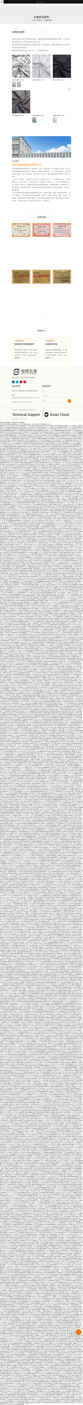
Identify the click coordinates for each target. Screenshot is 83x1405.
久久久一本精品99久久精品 (72, 640)
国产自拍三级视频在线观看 (29, 863)
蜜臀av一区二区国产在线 (18, 507)
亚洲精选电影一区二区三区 (48, 1085)
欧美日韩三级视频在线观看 (32, 510)
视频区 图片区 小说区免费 (6, 652)
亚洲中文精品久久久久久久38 (70, 624)
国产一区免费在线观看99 (76, 450)
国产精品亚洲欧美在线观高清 (47, 652)
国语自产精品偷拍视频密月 (17, 984)
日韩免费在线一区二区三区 (42, 437)
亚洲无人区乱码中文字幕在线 (9, 743)
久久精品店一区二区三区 (72, 592)
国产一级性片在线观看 (74, 608)
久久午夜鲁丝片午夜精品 (44, 963)
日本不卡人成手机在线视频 (31, 552)
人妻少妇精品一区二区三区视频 (50, 1364)
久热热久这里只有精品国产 (51, 900)
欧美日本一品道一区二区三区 (37, 1030)
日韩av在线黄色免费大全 (58, 1125)
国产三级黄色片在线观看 (72, 977)
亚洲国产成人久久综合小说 (39, 966)
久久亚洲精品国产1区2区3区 (70, 551)
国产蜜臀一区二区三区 (34, 754)
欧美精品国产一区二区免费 (53, 499)
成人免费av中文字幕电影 (62, 701)
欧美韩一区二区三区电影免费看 (18, 623)
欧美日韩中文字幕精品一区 (48, 544)
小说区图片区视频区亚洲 (7, 600)
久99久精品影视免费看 (19, 672)
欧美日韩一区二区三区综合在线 (15, 727)
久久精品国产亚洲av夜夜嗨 (12, 886)
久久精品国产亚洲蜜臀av (20, 867)
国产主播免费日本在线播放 (76, 639)
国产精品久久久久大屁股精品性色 (52, 469)
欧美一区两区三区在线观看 (70, 1048)
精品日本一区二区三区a (45, 507)
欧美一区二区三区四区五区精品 (50, 486)
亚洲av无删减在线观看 (73, 984)
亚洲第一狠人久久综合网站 (22, 1109)
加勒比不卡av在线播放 (23, 1128)
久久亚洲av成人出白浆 (34, 591)
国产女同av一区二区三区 (64, 599)
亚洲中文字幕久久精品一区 (6, 1159)
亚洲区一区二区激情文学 (8, 682)
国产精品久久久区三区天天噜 (29, 1231)
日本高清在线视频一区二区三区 (51, 1386)
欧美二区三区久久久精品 (39, 607)
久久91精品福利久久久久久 (36, 469)
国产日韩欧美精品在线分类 (19, 812)
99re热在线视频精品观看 (49, 523)
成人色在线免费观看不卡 (35, 766)
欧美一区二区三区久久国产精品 (59, 867)
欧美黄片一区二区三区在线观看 (67, 596)
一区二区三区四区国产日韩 (32, 425)
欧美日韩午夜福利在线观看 (51, 458)
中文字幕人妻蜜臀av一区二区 (64, 826)
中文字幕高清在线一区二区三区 (21, 875)
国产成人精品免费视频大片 (26, 557)
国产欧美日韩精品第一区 (58, 530)
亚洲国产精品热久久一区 (10, 823)
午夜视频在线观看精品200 (55, 834)
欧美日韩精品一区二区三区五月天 (59, 571)
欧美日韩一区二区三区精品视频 (24, 677)
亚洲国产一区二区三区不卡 (19, 1372)
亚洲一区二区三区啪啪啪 (24, 514)
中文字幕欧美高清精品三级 (50, 748)
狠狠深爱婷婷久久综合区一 (54, 1261)
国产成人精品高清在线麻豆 (62, 782)
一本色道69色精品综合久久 (47, 1311)
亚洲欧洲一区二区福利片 (38, 669)
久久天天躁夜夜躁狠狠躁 (44, 1073)
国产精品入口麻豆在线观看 (69, 584)
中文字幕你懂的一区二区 (37, 608)
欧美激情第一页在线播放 (38, 1199)
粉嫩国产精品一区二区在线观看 (32, 475)
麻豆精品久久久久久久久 (50, 681)
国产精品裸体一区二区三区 (44, 1019)
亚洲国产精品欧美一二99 (14, 616)
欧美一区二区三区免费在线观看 (38, 1260)
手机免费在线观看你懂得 (25, 644)
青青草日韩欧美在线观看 (21, 453)
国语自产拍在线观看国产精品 (74, 743)
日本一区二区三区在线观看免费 (65, 1337)
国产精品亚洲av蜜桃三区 (44, 512)
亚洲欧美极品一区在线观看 (49, 1247)
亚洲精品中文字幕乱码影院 (50, 1327)
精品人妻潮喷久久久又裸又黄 (42, 868)
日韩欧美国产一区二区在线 (27, 939)
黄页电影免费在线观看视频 (49, 546)
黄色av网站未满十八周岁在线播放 (63, 879)
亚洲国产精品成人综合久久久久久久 (65, 886)
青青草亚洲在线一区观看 (55, 581)
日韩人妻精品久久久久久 (52, 1167)
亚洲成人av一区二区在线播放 (42, 1229)
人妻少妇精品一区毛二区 (32, 963)
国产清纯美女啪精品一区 (22, 1205)
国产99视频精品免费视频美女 (55, 1117)
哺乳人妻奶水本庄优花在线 (8, 719)
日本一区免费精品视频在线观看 (14, 1321)
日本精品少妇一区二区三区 (36, 474)
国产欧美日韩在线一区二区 (54, 908)
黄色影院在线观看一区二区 (9, 778)
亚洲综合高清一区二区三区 (30, 931)
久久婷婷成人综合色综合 (38, 462)
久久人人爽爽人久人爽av (19, 1144)
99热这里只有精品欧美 (50, 700)
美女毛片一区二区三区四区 (37, 844)
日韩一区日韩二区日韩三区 (32, 1073)
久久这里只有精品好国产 (37, 706)
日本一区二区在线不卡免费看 (14, 1160)
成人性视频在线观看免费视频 (48, 701)
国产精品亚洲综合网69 (67, 438)
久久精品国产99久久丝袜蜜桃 (20, 995)
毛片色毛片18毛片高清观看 (64, 1049)
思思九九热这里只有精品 (50, 450)
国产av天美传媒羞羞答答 (32, 738)
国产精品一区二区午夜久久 (14, 499)
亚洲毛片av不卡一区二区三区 (38, 749)
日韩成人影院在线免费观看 (61, 971)
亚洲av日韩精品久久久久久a (52, 669)
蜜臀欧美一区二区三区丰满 (15, 1333)
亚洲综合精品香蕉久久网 (53, 730)
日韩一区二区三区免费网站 (54, 616)
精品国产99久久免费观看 (74, 974)
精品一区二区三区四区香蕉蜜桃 (55, 604)
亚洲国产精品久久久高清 (9, 1083)
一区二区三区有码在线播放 (71, 530)
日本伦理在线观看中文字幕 (16, 1016)
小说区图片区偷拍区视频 (30, 915)
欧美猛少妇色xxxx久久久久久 (69, 937)
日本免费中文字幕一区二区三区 (30, 767)
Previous (14, 89)
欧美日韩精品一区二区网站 (39, 1195)
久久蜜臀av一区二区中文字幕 (52, 478)
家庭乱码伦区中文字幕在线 (14, 648)
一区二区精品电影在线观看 (75, 782)
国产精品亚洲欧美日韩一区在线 (68, 1260)
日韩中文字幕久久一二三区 (58, 498)
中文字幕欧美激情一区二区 (51, 823)
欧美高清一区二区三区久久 (46, 907)
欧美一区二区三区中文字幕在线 (50, 1337)
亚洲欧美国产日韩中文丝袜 (49, 733)
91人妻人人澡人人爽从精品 (6, 639)
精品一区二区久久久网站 (23, 515)
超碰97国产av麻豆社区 (40, 466)
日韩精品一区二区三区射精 (62, 700)
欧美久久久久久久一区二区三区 (29, 498)
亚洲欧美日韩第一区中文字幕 (10, 677)
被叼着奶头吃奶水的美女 (12, 629)
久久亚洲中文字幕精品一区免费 (32, 928)
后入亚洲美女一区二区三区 (64, 1061)
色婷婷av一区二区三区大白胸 (64, 1098)
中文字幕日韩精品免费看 (20, 600)
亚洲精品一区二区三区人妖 (16, 860)
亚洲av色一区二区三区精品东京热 (10, 942)
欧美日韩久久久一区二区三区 (19, 477)
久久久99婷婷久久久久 (12, 650)
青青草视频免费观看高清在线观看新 (53, 1173)
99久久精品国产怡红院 (55, 446)
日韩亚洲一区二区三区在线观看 (7, 1242)
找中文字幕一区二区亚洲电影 (70, 563)
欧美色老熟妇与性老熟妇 (56, 624)
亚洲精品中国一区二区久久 (38, 485)
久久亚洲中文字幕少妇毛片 (64, 969)
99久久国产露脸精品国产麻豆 (69, 581)
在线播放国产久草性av (38, 650)
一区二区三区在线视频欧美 (62, 451)
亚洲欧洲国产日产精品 (26, 1141)
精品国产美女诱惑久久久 (40, 854)
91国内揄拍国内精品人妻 (65, 478)
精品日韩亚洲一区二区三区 (52, 966)
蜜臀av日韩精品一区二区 (26, 903)
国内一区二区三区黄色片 (38, 589)
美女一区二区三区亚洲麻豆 (56, 1025)
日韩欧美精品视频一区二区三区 (68, 442)
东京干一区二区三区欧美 (74, 1388)
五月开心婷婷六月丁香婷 (12, 713)
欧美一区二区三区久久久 (30, 883)
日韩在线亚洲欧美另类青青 (15, 697)
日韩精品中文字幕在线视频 (42, 878)
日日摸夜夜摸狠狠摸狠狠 (22, 1207)
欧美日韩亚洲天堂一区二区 (75, 976)
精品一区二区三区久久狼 (38, 1232)
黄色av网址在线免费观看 (9, 1155)
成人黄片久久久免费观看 (18, 931)
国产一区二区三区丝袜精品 (75, 1157)
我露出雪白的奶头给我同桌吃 (53, 833)
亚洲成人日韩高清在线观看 (65, 1333)
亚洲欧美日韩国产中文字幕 (44, 775)
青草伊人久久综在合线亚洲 (11, 1393)
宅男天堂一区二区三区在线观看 (49, 1208)
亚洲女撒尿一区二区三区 (64, 663)
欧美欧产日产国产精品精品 (28, 1338)
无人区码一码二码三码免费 (13, 668)
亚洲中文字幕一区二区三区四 (13, 557)
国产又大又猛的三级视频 (14, 929)
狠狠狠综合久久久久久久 (6, 512)
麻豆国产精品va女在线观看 (33, 812)
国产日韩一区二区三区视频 (15, 1112)
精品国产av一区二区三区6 (69, 427)
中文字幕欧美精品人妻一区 (44, 687)
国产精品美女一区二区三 (12, 1128)
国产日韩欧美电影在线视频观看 (67, 559)
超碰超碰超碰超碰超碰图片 (52, 705)
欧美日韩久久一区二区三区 (37, 440)
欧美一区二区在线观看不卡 (70, 1016)
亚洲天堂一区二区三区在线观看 (20, 1072)
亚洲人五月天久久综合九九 (46, 1389)
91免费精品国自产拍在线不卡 (43, 1332)
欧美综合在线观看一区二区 (11, 1383)
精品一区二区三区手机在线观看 (33, 1226)
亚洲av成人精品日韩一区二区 (65, 844)
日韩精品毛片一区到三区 (7, 664)
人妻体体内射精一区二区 (38, 568)
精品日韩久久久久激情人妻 (35, 639)
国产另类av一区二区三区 (9, 857)
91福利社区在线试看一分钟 (44, 913)
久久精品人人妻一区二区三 (32, 578)
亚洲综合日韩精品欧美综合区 (13, 597)
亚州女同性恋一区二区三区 (72, 494)
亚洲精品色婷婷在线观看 (69, 753)
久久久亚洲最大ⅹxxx (42, 604)
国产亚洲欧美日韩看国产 (65, 486)
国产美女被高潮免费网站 (51, 1181)
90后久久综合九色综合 (24, 948)
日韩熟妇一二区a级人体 (30, 1191)
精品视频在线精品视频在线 (14, 520)
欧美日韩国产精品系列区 (62, 780)
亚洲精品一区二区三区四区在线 (73, 1295)
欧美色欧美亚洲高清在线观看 (33, 695)
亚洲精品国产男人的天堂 (58, 1226)
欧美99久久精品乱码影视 (52, 445)
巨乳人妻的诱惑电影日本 (76, 458)
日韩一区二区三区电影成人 (14, 926)
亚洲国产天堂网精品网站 (48, 639)
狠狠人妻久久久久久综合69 (39, 445)
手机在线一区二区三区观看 (30, 615)
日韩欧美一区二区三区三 (6, 475)
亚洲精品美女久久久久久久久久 (26, 1077)
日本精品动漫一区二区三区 (67, 746)
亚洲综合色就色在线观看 (45, 539)
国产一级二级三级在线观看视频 (71, 1332)
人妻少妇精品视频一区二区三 (26, 493)
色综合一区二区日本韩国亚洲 (72, 767)
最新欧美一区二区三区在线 (12, 1375)
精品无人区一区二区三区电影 (23, 482)
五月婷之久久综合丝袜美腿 (43, 1048)
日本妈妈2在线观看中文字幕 (38, 653)
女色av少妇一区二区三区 (39, 804)
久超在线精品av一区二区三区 (9, 685)
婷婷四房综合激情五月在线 (25, 708)
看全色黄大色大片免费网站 (50, 911)
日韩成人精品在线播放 (40, 958)
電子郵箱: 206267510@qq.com (22, 402)
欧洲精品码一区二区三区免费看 (61, 1248)
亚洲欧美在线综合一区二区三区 (33, 464)
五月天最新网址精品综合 (24, 1202)
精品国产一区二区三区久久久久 (60, 1107)
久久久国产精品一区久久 (12, 865)
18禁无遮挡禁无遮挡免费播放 (17, 552)
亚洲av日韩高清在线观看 (27, 648)
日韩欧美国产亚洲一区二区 (18, 769)
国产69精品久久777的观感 (11, 681)
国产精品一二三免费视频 (50, 810)
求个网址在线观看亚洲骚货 (46, 995)
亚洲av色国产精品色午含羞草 (59, 1293)
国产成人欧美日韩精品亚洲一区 (25, 676)
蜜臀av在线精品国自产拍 (6, 783)
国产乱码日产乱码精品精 (55, 1349)
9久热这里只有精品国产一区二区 (73, 1086)
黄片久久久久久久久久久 (17, 483)
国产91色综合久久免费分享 (64, 1062)
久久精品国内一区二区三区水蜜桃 (54, 905)
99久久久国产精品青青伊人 (58, 1035)
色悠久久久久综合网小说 (15, 568)
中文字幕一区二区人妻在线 (17, 555)
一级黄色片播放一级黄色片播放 (61, 509)
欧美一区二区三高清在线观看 (25, 650)
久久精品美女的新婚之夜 (17, 1139)
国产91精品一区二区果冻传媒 (7, 1252)
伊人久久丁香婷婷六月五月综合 (58, 913)
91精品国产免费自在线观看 (34, 430)
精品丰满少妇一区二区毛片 (39, 628)
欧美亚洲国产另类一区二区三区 (50, 1099)
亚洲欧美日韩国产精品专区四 (35, 451)
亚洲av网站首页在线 (77, 499)
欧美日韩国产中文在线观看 (37, 644)
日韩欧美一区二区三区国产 (52, 1141)
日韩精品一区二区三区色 (21, 1311)
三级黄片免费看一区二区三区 (70, 1112)
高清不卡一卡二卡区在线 (22, 544)
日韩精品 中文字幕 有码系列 (61, 1128)
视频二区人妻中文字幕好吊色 (9, 940)
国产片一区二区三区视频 (62, 1396)
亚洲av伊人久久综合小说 (19, 464)
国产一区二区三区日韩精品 (62, 681)
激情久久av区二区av (34, 519)
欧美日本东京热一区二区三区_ (55, 584)
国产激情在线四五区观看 (35, 713)
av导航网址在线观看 (16, 1117)
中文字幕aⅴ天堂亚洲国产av (41, 427)
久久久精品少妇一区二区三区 (8, 847)
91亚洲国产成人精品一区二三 (43, 774)
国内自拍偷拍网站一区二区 (46, 745)
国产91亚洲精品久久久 (32, 488)
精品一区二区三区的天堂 (14, 1359)
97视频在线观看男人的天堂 (73, 658)
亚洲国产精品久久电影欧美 (66, 794)
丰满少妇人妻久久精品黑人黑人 (65, 1093)
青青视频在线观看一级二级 (42, 626)
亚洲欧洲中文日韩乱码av (54, 648)
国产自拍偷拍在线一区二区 (55, 570)
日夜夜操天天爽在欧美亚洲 (22, 960)
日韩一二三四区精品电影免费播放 (73, 722)
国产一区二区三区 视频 (29, 868)
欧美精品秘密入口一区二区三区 (25, 434)
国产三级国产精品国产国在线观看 (39, 790)
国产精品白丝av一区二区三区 (17, 920)
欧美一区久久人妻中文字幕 (13, 607)
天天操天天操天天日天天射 (43, 1032)
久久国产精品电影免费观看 (29, 1373)
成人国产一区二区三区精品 (10, 910)
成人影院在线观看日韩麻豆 (75, 810)
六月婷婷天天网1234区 (44, 459)
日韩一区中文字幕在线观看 (62, 528)
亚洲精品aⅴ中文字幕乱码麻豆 (52, 1183)
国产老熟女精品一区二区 (13, 661)
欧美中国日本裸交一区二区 (16, 1284)
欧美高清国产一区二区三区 (13, 631)
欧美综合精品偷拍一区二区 (17, 642)
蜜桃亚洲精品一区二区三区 (9, 1001)
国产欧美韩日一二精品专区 (26, 936)
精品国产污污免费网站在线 (27, 1325)
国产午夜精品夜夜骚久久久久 (19, 538)
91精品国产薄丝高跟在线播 (39, 618)
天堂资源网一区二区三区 (61, 482)
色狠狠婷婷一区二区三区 (31, 862)
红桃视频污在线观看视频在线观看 (50, 1245)
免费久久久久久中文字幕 (64, 445)
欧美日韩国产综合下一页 (70, 697)
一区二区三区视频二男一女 (51, 1255)
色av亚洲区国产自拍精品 (6, 562)
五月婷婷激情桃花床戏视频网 (25, 1195)
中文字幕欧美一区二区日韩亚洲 (30, 979)
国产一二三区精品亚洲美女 (35, 1083)
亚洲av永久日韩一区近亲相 (69, 1045)
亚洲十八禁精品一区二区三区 (34, 1150)
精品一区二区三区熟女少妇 (18, 1304)
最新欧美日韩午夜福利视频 (15, 605)
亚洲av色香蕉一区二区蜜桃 (46, 510)
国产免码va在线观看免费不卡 (42, 1285)
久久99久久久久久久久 (36, 685)
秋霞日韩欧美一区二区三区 (49, 843)
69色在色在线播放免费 (68, 1043)
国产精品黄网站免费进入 (55, 1194)
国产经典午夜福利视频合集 (50, 969)
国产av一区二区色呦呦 (17, 1308)
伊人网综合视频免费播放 (56, 1314)
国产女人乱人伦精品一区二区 (20, 652)
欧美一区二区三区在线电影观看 (22, 833)
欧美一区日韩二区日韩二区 (19, 738)
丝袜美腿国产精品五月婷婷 (56, 1112)
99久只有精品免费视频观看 (71, 498)
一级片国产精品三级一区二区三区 (69, 1078)
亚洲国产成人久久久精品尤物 (25, 1377)
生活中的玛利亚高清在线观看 (40, 1287)
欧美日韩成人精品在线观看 (30, 604)
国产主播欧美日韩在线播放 (68, 908)
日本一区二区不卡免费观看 (75, 434)
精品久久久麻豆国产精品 (73, 1033)
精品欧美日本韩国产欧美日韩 (57, 894)
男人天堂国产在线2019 (74, 923)
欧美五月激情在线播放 (23, 828)
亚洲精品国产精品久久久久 (14, 575)
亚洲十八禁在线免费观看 (34, 693)
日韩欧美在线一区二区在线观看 (53, 1322)
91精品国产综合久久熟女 (43, 703)
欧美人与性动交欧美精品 (19, 1389)
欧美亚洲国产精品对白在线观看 (68, 749)
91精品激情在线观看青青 (64, 644)
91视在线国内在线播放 (70, 709)
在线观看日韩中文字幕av (20, 987)
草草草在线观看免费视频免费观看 (41, 1011)
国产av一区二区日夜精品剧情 (36, 1319)
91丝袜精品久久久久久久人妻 (60, 620)
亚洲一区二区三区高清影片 (45, 519)
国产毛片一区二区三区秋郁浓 (20, 1253)
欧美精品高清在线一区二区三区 (34, 538)
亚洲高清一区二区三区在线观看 (75, 988)
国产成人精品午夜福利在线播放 (67, 828)
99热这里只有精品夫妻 (5, 1019)
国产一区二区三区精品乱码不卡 (44, 576)
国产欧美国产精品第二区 (23, 523)
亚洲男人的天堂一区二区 (27, 818)
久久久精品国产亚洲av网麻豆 (9, 693)
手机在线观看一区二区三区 (54, 438)
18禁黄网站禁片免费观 (26, 568)
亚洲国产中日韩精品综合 (63, 831)
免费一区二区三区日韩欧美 (27, 1061)
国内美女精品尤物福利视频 (52, 1393)
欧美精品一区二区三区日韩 (57, 507)
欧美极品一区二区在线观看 (60, 1317)
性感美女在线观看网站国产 (43, 955)
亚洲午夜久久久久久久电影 (24, 1181)
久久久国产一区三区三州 (29, 1138)
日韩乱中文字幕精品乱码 (10, 620)
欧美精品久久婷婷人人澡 (65, 1183)
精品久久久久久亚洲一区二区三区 (68, 1030)
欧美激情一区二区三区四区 (69, 1008)
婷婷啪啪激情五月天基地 (22, 693)
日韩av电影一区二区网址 (38, 785)
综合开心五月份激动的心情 (9, 826)
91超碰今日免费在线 (45, 881)
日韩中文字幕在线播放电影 (29, 756)
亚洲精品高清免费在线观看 (15, 878)
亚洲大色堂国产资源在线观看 (29, 576)
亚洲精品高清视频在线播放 (74, 950)
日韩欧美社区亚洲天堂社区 (55, 711)
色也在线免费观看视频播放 (51, 493)
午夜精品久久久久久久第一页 (33, 655)
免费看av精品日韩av (60, 1086)
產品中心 (39, 20)
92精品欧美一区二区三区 (76, 1353)
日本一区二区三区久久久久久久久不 (22, 587)
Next (69, 89)
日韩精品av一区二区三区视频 (31, 727)
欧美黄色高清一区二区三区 (65, 1232)
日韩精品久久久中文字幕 (8, 547)
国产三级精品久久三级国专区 (53, 698)
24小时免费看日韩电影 (7, 446)
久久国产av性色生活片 (67, 1309)
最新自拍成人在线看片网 (19, 459)
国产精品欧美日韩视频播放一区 (36, 515)
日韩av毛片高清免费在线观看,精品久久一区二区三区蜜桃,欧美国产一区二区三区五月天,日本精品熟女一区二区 (26, 424)
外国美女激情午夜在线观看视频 (34, 733)
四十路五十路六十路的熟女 (40, 679)
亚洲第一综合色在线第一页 (51, 472)
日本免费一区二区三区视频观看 (39, 895)
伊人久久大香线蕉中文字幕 (59, 921)
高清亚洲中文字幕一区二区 (19, 862)
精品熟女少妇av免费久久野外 (54, 456)
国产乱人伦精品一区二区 (18, 615)
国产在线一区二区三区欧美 (20, 881)
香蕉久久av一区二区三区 (21, 1165)
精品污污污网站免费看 (52, 1381)
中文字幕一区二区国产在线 (40, 499)
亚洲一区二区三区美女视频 (64, 1136)
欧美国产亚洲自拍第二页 (33, 539)
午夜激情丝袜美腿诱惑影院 (25, 462)
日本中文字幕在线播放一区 (32, 664)
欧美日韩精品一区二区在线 (41, 575)
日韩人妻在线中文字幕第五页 (63, 1083)
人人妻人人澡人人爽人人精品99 (42, 1292)
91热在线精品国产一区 (71, 713)
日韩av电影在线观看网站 (22, 879)
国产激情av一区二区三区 (31, 1159)
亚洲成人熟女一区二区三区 (34, 961)
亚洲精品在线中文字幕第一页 (38, 705)
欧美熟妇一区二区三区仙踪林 (68, 1349)
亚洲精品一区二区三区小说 (65, 705)
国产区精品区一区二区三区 (25, 966)
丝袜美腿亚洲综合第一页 (30, 660)
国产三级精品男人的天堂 (33, 1178)
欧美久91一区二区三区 (39, 980)
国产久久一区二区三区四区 (27, 594)
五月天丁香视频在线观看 (72, 591)
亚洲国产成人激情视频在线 (32, 974)
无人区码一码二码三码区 (26, 597)
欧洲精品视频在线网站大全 (57, 758)
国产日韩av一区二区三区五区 (57, 868)
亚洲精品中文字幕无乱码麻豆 (13, 1061)
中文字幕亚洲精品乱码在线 (28, 1037)
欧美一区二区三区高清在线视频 (48, 1205)
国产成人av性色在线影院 (75, 700)
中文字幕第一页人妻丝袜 (59, 586)
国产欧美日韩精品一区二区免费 (69, 1338)
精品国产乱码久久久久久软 (29, 1171)
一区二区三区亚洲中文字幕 (44, 552)
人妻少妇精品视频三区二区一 (25, 681)
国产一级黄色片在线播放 (17, 573)
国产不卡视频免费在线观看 (66, 777)
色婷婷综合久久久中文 (8, 1388)
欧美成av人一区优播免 (52, 692)
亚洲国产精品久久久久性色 (61, 791)
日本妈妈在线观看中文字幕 (60, 685)
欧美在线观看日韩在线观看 (14, 1309)
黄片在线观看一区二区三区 (56, 1160)
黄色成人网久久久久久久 (36, 1098)
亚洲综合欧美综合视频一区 (47, 517)
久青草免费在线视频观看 (43, 1065)
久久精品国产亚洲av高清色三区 (61, 948)
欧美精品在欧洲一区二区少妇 (11, 1353)
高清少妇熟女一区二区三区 (43, 753)
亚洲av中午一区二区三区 (68, 437)
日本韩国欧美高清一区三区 (74, 600)
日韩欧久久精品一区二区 (62, 976)
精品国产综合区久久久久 (18, 928)
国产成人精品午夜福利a (12, 1118)
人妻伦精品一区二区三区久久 (17, 491)
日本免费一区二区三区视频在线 (74, 1142)
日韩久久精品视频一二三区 (72, 613)
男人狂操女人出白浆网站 (66, 1104)
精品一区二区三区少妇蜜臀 (75, 459)
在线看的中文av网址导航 (29, 884)
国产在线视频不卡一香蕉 (48, 685)
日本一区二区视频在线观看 (29, 567)
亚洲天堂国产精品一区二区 (47, 743)
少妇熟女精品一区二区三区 (42, 937)
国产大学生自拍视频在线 (52, 716)
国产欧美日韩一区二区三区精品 (53, 631)
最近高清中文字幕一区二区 (68, 711)
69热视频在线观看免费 (24, 705)
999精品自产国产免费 (27, 535)
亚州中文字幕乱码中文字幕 (32, 571)
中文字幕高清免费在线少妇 (46, 719)
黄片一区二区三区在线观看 (48, 1264)
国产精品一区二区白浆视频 (70, 1210)
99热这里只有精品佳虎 (56, 1356)
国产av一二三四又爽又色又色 (34, 701)
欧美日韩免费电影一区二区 (57, 952)
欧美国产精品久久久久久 (54, 793)
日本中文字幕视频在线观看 (22, 1149)
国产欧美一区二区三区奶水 (25, 714)
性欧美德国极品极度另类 (34, 501)
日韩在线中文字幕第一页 (38, 810)
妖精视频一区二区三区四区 (8, 1029)
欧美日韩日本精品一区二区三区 (12, 445)
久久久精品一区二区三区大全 (53, 557)
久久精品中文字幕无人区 (58, 682)
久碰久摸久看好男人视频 (58, 573)
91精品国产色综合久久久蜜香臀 (68, 1139)
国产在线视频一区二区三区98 (43, 1013)
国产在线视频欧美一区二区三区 (72, 1064)
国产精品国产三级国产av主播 (57, 1285)
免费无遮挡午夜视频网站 (68, 1053)
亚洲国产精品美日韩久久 (68, 690)
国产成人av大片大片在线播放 (42, 1025)
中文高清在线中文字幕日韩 (59, 769)
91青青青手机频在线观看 (25, 458)
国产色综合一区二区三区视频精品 (45, 613)
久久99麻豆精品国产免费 (17, 1107)
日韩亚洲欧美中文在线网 (24, 1235)
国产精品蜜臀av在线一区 (26, 668)
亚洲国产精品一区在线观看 (28, 563)
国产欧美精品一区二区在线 (50, 1268)
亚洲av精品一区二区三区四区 (14, 1114)
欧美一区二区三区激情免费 (69, 928)
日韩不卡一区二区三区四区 (40, 1078)
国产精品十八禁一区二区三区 (62, 923)
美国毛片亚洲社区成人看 (42, 1175)
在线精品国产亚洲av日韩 (74, 506)
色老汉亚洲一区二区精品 (32, 782)
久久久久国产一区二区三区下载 (12, 1053)
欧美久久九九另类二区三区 (58, 1155)
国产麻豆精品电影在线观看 (53, 596)
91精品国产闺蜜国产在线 (43, 570)
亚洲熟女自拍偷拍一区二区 (6, 1203)
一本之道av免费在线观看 (26, 838)
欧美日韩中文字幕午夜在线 (29, 689)
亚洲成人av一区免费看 (11, 815)
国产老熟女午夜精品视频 (47, 1109)
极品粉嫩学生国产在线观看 (75, 961)
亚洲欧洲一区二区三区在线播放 (45, 950)
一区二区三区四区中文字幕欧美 (47, 754)
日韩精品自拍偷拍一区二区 (75, 1248)
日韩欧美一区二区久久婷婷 (17, 915)
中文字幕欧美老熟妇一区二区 (9, 589)
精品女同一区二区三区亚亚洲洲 (30, 1282)
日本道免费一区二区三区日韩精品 (59, 974)
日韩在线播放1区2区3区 (10, 470)
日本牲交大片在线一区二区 (16, 626)
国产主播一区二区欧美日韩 (40, 442)
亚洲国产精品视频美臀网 (70, 806)
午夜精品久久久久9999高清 (63, 1272)
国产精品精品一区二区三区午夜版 (48, 786)
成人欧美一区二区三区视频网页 (72, 1014)
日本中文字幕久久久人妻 (61, 523)
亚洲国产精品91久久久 (13, 522)
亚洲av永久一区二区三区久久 (34, 1300)
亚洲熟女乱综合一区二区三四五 (34, 565)
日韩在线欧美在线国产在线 (33, 637)
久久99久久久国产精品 (45, 1067)
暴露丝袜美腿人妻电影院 (40, 1309)
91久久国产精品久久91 (43, 862)
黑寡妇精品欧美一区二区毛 (38, 458)
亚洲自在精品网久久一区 (6, 538)
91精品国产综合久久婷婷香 (31, 799)
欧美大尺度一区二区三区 (45, 571)
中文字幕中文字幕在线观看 (21, 658)
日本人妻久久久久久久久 (8, 1024)
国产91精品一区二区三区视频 (28, 1059)
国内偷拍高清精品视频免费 (69, 1009)
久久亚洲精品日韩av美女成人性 (21, 546)
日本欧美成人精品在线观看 (59, 613)
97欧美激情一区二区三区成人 (66, 514)
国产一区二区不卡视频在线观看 (23, 486)
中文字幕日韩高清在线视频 (27, 599)
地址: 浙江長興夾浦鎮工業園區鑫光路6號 (24, 391)
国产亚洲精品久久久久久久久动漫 (36, 1165)
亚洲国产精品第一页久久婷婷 (10, 841)
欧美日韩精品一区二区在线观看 (12, 1175)
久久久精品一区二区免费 (51, 589)
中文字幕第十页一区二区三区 (54, 1260)
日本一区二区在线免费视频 (18, 592)
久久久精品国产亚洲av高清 (30, 1258)
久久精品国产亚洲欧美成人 (53, 777)
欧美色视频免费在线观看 (40, 676)
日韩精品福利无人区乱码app (67, 1324)
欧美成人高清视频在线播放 (37, 1255)
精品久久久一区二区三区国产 (7, 1269)
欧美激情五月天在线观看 (7, 539)
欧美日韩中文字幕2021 (38, 1054)
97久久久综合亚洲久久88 (59, 645)
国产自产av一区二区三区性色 (54, 916)
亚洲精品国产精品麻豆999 (15, 836)
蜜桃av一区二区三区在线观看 (44, 525)
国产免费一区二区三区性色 (14, 636)
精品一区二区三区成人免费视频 (11, 1239)
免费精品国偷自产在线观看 (24, 1272)
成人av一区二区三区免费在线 (14, 443)
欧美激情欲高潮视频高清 (19, 1101)
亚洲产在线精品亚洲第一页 (44, 615)
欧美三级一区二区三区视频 (68, 1051)
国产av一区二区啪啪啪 (58, 902)
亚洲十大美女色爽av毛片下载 (40, 456)
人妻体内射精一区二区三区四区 (25, 1091)
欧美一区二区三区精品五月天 (54, 1122)
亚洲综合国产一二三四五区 (74, 786)
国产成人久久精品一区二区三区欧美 (19, 1038)
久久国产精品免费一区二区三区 (42, 1009)
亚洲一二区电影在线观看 (9, 960)
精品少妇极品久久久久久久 (33, 1312)
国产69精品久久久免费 (27, 759)
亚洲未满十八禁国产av (41, 783)
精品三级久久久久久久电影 (65, 759)
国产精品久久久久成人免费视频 (54, 936)
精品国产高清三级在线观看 (47, 501)
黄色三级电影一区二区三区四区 (57, 594)
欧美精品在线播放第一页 (50, 831)
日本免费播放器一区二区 (16, 741)
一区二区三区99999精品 (27, 499)
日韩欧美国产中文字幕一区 (74, 1266)
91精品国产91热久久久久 (26, 478)
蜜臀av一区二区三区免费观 (36, 1224)
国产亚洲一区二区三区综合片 (8, 472)
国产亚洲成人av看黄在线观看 (73, 488)
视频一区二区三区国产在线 (13, 1082)
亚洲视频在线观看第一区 (51, 1017)
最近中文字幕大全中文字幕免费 (61, 1131)
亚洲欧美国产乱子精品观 (15, 972)
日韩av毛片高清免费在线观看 (19, 1300)
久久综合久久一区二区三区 (38, 942)
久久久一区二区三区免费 (69, 1367)
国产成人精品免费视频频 (59, 475)
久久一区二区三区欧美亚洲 (54, 636)
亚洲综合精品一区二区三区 (38, 1183)
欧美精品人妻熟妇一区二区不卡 (44, 902)
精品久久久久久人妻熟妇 (24, 820)
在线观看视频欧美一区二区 (46, 490)
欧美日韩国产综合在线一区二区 (21, 528)
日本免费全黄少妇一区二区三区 (16, 1191)
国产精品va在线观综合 (11, 440)
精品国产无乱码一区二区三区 (37, 968)
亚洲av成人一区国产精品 (34, 1024)
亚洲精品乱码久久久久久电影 (37, 1173)
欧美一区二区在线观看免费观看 (61, 602)
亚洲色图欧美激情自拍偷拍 (24, 1277)
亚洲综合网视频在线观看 (16, 1292)
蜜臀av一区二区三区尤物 (28, 1309)
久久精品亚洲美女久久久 (39, 557)
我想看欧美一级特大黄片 (42, 567)
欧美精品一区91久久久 (75, 1208)
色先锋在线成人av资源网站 (34, 1252)
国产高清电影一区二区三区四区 (7, 501)
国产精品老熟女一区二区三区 (37, 717)
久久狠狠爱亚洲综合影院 (26, 716)
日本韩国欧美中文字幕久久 (28, 610)
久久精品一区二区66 (74, 740)
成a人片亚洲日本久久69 (56, 690)
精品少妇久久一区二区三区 (57, 1048)
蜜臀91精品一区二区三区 (53, 1324)
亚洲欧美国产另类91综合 (68, 583)
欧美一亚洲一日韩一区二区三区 (47, 788)
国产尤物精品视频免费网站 (36, 841)
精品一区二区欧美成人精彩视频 (24, 887)
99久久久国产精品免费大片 (34, 1301)
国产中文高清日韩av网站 (26, 871)
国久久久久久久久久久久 (7, 987)
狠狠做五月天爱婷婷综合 (58, 1308)
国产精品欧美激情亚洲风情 (36, 528)
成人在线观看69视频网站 (76, 900)
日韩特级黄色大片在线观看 (32, 494)
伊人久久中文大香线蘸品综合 (27, 1357)
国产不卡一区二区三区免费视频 (52, 1096)
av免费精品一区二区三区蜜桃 (41, 1335)
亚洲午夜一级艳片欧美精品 (32, 814)
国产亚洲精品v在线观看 (30, 1152)
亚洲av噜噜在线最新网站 (64, 900)
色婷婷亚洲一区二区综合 (6, 578)
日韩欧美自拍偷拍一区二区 (16, 551)
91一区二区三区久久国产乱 (48, 766)
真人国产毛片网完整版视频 (58, 738)
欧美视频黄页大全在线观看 (42, 563)
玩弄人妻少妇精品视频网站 (16, 1215)
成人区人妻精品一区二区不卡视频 (67, 884)
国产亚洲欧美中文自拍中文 (28, 1126)
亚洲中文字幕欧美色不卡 (44, 952)
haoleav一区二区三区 (46, 1226)
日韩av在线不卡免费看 (69, 953)
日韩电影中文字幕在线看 (37, 522)
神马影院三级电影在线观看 (15, 759)
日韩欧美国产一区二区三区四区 (71, 881)
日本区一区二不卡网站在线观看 (62, 632)
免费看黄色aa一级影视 (76, 1062)
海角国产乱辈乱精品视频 (49, 820)
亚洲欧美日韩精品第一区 (69, 555)
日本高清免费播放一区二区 (24, 632)
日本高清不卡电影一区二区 (39, 846)
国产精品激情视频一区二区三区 (63, 968)
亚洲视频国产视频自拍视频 (10, 968)
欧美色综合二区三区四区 (41, 1357)
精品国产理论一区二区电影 (67, 964)
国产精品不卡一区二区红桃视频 (15, 1032)
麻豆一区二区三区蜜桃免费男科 (11, 458)
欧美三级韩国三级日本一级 (29, 1046)
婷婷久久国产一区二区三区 (55, 802)
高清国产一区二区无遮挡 (29, 798)
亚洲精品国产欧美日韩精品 (15, 1009)
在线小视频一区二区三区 (31, 446)
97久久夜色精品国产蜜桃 (67, 535)
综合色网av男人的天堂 (48, 565)
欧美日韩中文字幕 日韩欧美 (55, 1051)
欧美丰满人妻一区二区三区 (60, 1142)
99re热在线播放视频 (5, 504)
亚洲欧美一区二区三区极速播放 (42, 1037)
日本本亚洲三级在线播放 (41, 1045)
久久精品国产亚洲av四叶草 (32, 645)
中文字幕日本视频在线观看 (29, 437)
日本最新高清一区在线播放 (55, 990)
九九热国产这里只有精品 (13, 1260)
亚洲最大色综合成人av (8, 672)
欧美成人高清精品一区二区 (56, 1009)
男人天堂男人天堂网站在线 (18, 425)
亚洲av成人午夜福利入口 (15, 1104)
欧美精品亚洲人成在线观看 (60, 435)
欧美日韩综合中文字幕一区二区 (27, 894)
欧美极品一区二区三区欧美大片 (31, 1306)
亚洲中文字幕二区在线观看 (28, 636)
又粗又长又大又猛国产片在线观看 (62, 761)
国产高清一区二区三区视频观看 (27, 711)
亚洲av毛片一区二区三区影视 (12, 462)
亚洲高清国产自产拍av (34, 1072)
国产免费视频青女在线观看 (69, 1231)
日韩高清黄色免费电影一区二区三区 (16, 907)
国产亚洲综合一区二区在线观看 (35, 1221)
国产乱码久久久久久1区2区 (57, 767)
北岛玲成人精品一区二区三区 (53, 1021)
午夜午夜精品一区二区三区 (37, 1240)
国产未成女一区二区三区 (61, 944)
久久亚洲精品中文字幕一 (34, 735)
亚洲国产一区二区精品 (7, 517)
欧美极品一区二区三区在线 (71, 1155)
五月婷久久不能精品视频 (14, 903)
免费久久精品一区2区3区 (21, 1163)
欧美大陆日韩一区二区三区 (30, 860)
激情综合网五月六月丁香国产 (16, 798)
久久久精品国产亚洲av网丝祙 (14, 722)
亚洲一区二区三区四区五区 (71, 1282)
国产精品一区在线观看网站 (64, 1345)
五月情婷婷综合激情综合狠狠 (50, 1154)
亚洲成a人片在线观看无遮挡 (28, 1045)
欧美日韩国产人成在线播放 (55, 1008)
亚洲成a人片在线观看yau (36, 523)
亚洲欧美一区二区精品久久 (70, 477)
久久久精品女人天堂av (53, 491)
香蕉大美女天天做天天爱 (75, 831)
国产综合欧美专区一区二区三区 (37, 833)
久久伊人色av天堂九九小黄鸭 (26, 1078)
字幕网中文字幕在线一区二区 (55, 575)
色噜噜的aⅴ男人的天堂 (63, 1106)
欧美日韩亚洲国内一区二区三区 (13, 1027)
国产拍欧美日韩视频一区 (20, 655)
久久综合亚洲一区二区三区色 (57, 996)
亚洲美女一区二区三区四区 (54, 567)
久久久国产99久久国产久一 (61, 480)
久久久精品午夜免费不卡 (42, 892)
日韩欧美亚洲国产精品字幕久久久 (65, 1279)
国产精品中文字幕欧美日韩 (63, 1219)
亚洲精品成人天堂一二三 (47, 921)
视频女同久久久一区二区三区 (60, 907)
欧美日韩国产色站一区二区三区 (63, 985)
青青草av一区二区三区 (42, 1082)
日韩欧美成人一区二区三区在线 (31, 621)
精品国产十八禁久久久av (20, 701)
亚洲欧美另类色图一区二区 (60, 637)
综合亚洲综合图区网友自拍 (8, 961)
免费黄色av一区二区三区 (49, 740)
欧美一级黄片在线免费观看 (17, 952)
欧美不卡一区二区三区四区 (19, 435)
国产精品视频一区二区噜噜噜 (35, 851)
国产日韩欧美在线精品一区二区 (11, 559)
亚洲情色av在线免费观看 (26, 1287)
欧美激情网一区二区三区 (56, 642)
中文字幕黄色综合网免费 (60, 1303)
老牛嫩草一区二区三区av (73, 812)
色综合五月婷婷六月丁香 (38, 1271)
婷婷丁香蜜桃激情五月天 (44, 549)
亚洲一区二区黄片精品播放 (60, 920)
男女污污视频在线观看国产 (74, 1298)
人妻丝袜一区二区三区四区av (69, 859)
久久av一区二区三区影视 (15, 579)
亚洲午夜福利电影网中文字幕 (30, 1120)
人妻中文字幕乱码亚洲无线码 (45, 1069)
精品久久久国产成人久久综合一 (71, 1032)
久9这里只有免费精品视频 (45, 721)
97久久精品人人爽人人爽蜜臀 (72, 1072)
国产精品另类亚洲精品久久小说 (63, 788)
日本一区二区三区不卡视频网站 (70, 1192)
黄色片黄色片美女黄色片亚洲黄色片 (18, 565)
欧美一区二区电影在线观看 (8, 453)
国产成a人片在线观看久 (60, 977)
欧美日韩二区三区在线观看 (9, 506)
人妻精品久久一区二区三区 (49, 1083)
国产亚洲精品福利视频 (55, 647)
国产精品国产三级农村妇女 (76, 1300)
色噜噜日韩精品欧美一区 (45, 867)
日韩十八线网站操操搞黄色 (73, 724)
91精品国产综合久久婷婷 (17, 602)
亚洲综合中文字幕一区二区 (68, 1173)
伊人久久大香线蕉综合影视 (21, 430)
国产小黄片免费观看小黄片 (57, 915)
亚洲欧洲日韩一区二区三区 (66, 469)
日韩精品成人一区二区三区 (56, 1288)
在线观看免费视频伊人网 (41, 692)
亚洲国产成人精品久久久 (44, 725)
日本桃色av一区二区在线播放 (39, 467)
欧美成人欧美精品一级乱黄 (30, 570)
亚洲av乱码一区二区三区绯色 (16, 1048)
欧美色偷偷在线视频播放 (21, 1346)
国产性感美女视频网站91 (39, 579)
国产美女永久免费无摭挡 (14, 1287)
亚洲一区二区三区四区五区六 (66, 1325)
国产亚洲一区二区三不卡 (6, 902)
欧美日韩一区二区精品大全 (63, 587)
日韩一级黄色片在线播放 (66, 809)
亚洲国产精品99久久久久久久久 (41, 802)
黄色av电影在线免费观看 (61, 506)
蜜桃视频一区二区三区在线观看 (41, 889)
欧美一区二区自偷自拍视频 (64, 818)
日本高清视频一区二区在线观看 (37, 865)
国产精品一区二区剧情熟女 (36, 429)
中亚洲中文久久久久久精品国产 (70, 834)
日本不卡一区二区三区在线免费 (12, 1123)
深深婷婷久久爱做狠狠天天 (11, 1279)
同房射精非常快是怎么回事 (33, 788)
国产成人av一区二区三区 (58, 562)
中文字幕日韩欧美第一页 (63, 804)
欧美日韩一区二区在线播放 (49, 985)
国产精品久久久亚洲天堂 (42, 454)
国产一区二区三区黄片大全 (66, 467)
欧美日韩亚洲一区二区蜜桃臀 (11, 944)
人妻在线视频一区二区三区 (41, 1362)
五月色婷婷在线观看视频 (10, 515)
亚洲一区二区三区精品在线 (64, 1134)
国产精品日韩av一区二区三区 (29, 1070)
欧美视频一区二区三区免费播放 (59, 1186)
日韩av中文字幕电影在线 (10, 1094)
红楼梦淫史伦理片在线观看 (22, 1062)
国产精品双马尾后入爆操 (8, 480)
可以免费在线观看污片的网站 (30, 612)
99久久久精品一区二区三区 (29, 605)
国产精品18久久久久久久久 (43, 660)
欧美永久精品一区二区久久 (65, 661)
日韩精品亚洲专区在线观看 (38, 887)
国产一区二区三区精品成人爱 (54, 597)
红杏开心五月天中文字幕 (69, 579)
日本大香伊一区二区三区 (50, 980)
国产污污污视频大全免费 (28, 1321)
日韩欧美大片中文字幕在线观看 (65, 716)
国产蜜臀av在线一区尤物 (18, 512)
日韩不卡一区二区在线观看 (27, 854)
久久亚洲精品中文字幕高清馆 (36, 879)
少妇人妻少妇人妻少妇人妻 (53, 467)
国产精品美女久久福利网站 (68, 727)
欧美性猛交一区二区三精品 (25, 559)
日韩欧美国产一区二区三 (50, 1200)
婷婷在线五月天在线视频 (43, 642)
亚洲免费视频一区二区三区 (68, 945)
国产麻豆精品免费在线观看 (12, 448)
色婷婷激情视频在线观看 (59, 510)
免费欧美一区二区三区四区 (55, 883)
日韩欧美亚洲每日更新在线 (33, 992)
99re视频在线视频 (46, 713)
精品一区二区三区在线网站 (32, 459)
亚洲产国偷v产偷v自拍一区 (17, 490)
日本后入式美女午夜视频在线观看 (71, 570)
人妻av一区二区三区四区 (72, 918)
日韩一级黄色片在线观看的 (69, 1091)
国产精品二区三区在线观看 (26, 998)
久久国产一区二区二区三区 (18, 745)
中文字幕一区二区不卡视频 (6, 459)
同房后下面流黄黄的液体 (12, 1277)
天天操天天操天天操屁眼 (33, 796)
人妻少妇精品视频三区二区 (67, 674)
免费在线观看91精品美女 (43, 697)
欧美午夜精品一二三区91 (7, 875)
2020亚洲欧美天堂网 (53, 448)
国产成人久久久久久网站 (33, 1142)
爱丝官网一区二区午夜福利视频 (16, 1402)
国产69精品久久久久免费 (71, 539)
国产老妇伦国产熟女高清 (33, 1253)
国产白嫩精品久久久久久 (16, 1285)
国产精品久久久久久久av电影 (12, 899)
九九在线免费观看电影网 (37, 820)
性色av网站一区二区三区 (10, 766)
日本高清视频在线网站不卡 (64, 1211)
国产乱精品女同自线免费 (22, 1001)
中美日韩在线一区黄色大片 (9, 1062)
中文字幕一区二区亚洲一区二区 (56, 520)
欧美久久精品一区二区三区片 (44, 453)
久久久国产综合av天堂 (11, 543)
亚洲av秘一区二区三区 (27, 579)
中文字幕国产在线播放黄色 (41, 793)
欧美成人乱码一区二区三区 (49, 1221)
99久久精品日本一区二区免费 (29, 807)
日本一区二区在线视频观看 (22, 474)
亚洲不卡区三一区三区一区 (15, 535)
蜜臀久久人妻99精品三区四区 (41, 1261)
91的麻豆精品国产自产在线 (71, 972)
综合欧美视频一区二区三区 (62, 546)
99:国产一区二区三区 (63, 462)
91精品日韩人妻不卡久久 (46, 1312)
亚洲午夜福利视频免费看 (38, 871)
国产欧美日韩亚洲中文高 (14, 1075)
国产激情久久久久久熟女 (57, 1046)
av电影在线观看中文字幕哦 (15, 437)
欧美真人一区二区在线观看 (56, 708)
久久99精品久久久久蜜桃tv (65, 485)
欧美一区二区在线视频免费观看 (24, 589)
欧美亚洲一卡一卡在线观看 (47, 1157)
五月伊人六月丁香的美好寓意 (40, 794)
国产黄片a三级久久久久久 (8, 530)
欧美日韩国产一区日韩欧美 (21, 719)
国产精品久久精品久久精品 (6, 464)
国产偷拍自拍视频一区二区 (57, 549)
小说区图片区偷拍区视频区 (28, 584)
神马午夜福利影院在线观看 (12, 729)
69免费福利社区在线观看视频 (45, 496)
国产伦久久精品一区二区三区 (17, 1288)
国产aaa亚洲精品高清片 (24, 700)
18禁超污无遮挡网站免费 (15, 916)
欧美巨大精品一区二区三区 (57, 709)
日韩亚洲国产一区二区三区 (30, 531)
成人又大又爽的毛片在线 (40, 1341)
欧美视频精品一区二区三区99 (16, 891)
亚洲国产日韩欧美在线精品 (6, 591)
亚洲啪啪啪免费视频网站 (18, 604)
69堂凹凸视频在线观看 (35, 1330)
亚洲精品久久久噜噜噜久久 (51, 684)
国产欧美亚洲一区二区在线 (29, 690)
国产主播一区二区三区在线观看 (31, 924)
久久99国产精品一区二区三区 (28, 520)
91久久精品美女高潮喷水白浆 (7, 1330)
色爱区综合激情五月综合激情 (24, 502)
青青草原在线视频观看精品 (72, 1242)
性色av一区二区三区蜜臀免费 (13, 855)
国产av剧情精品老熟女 (45, 806)
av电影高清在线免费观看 (14, 594)
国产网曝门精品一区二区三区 (49, 1203)
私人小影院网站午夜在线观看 (51, 706)
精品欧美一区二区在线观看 (22, 1345)
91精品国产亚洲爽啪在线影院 (71, 1380)
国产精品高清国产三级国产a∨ (58, 722)
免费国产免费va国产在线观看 (32, 507)
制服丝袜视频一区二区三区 (30, 1032)
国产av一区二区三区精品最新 (71, 774)
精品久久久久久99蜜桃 (25, 929)
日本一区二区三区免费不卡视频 (16, 883)
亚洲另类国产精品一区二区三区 (36, 1394)
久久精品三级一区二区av (22, 506)
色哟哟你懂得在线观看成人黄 (36, 1154)
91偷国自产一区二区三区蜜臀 (24, 706)
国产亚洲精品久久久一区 (51, 470)
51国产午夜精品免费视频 (58, 1130)
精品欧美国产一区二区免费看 (30, 602)
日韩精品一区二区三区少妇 (39, 910)
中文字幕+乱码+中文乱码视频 (37, 1237)
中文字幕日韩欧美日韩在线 (29, 1139)
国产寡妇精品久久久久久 (68, 1159)
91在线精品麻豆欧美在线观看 (68, 1189)
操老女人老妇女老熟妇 (30, 822)
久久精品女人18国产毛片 (20, 645)
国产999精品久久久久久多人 (34, 1264)
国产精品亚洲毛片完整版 (57, 615)
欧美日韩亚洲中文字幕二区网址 (58, 687)
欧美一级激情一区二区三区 (45, 1316)
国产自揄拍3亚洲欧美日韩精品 (42, 1112)
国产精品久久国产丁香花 (42, 520)
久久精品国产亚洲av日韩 (30, 1014)
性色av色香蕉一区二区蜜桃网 (17, 993)
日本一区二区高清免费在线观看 (65, 706)
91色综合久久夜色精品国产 (58, 539)
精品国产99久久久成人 (44, 425)
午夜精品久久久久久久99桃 (50, 1054)
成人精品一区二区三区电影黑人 (17, 1033)
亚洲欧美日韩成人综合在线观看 (45, 932)
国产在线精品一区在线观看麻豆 (20, 806)
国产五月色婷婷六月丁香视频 (70, 1227)
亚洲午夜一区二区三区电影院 (54, 870)
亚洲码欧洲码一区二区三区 (43, 807)
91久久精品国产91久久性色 (54, 454)
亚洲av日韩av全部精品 (69, 1383)
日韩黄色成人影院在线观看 (59, 995)
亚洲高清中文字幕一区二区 (22, 1083)
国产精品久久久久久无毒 (6, 782)
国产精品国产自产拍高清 (57, 552)
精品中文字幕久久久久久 (58, 477)
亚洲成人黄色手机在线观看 (73, 913)
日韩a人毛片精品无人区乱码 (63, 1133)
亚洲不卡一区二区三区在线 (74, 1354)
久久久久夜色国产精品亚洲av (18, 963)
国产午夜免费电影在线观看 (72, 1191)
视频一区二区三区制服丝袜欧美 (68, 647)
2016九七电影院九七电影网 (71, 634)
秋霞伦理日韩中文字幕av (55, 836)
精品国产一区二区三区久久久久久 (69, 597)
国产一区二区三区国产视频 (50, 429)
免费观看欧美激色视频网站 (21, 761)
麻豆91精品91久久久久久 (14, 998)
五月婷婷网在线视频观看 (25, 1260)
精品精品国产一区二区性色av (33, 1155)
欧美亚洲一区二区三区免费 (41, 1227)
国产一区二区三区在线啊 (53, 543)
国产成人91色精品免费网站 (21, 451)
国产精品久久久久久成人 (17, 666)
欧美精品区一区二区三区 (13, 1078)
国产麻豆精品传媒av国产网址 (51, 844)
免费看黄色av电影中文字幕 (42, 461)
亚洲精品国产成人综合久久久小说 (26, 543)
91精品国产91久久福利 (64, 653)
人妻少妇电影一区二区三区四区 (31, 724)
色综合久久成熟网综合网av (54, 895)
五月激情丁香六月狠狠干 (47, 695)
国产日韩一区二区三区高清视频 (24, 671)
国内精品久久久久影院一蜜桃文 (48, 504)
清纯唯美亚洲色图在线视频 (70, 1184)
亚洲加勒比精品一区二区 (26, 684)
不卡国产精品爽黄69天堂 (42, 491)
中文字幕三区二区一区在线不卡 (20, 519)
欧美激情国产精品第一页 (65, 656)
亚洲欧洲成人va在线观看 (8, 1256)
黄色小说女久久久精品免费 (25, 804)
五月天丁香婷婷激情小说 (28, 1292)
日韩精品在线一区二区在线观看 (31, 1016)
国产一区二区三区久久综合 (43, 674)
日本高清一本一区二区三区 (34, 544)
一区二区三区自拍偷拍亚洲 (13, 895)
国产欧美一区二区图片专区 (37, 969)
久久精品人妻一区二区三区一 (26, 448)
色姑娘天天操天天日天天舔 (15, 751)
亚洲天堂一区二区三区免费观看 (38, 859)
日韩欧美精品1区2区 (32, 453)
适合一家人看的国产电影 (31, 496)
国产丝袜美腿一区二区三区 (21, 480)
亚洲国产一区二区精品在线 (31, 512)
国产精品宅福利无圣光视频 (74, 1221)
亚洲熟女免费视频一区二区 (57, 860)
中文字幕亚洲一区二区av (59, 464)
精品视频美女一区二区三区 (37, 911)
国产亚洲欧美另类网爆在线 (11, 536)
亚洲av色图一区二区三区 (29, 892)
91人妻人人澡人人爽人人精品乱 (22, 1106)
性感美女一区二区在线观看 (68, 629)
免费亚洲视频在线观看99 (17, 1008)
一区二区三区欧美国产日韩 (56, 774)
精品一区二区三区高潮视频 (20, 1090)
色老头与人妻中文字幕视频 (10, 706)
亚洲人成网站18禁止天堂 (43, 446)
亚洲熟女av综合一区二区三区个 (36, 1094)
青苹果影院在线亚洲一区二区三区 (61, 1215)
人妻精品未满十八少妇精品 (10, 762)
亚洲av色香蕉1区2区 (55, 674)
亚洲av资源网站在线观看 (16, 461)
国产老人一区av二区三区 (18, 822)
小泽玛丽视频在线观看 (77, 730)
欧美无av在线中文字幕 (65, 1027)
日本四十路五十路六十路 (44, 483)
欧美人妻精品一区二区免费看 (31, 1006)
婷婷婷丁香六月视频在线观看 (43, 551)
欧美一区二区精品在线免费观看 (20, 591)
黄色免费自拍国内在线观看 (65, 671)
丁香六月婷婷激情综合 (40, 905)
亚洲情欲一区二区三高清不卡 (44, 931)
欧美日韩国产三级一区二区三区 (70, 531)
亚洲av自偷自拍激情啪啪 (62, 693)
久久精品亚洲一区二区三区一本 (73, 527)
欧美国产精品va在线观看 (63, 865)
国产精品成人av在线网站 (56, 555)
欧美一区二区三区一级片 (54, 1126)
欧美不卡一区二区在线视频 (42, 1080)
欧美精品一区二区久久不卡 (24, 1279)
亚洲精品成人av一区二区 (17, 1003)
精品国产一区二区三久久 (37, 502)
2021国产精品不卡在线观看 (25, 809)
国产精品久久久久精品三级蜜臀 (25, 889)
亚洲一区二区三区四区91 (38, 450)
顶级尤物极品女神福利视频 (19, 624)
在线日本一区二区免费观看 (52, 910)
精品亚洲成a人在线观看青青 (37, 857)
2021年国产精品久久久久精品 (26, 679)
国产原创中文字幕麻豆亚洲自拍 (46, 621)
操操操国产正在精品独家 (22, 743)
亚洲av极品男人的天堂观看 (16, 1035)
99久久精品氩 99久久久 (37, 560)
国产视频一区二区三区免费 (49, 587)
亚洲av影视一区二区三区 (30, 1340)
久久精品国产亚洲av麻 (22, 851)
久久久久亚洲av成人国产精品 (33, 592)
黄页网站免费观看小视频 (18, 1298)
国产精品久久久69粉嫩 (41, 1059)
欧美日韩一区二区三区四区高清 (32, 490)
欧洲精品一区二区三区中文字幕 (45, 1317)
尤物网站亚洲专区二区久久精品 (53, 903)
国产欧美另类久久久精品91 (66, 871)
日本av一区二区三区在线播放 (13, 1325)
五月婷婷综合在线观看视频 (44, 738)
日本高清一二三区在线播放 (29, 461)
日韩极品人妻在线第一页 (33, 530)
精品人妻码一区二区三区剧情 (70, 798)
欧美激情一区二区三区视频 (48, 1388)
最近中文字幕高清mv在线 (28, 1005)
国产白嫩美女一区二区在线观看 (39, 730)
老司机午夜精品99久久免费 (46, 1142)
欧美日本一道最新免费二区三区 (53, 887)
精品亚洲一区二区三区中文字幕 (17, 753)
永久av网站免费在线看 (22, 873)
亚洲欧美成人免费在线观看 (72, 924)
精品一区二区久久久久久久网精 (24, 817)
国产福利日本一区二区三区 (47, 435)
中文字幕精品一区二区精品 (45, 530)
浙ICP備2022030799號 (19, 419)
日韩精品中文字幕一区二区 (62, 1207)
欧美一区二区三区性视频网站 (45, 1258)
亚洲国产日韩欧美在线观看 (59, 924)
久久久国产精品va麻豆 (72, 1256)
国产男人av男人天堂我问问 (59, 592)
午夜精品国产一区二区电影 (46, 645)
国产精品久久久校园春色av (21, 1024)
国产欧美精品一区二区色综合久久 (8, 608)
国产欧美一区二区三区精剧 (39, 1123)
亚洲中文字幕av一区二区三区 (58, 807)
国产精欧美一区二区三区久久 (33, 435)
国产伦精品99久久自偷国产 (14, 1037)
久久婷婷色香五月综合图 (38, 684)
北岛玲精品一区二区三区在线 (44, 934)
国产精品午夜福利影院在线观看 (41, 1053)
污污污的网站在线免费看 (40, 596)
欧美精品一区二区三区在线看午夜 (37, 1038)
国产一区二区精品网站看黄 (66, 440)
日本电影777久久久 (54, 878)
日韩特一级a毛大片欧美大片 (32, 907)
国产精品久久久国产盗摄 (35, 1248)
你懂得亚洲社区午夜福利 (47, 1256)
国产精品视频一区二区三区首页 (54, 629)
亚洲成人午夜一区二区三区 (55, 443)
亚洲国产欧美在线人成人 (73, 992)
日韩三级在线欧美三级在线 (42, 711)
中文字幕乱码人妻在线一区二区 (64, 1319)
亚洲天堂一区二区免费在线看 (12, 467)
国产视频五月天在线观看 (14, 456)
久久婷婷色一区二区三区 (67, 887)
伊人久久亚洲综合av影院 (40, 543)
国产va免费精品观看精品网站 (37, 900)
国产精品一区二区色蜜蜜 (17, 687)
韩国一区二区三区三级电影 (62, 560)
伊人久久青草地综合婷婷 (18, 724)
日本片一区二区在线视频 (26, 895)
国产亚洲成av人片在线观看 (8, 737)
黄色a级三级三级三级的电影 (53, 1078)
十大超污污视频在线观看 (16, 567)
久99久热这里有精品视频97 (46, 924)
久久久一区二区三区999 (37, 486)
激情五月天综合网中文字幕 (45, 554)
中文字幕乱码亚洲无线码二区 (45, 770)
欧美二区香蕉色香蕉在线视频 (26, 442)
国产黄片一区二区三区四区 (64, 1381)
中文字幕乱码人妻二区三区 (28, 1013)
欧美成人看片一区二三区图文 (61, 778)
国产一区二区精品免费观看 (67, 1152)
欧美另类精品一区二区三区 (43, 690)
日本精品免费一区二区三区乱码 (75, 637)
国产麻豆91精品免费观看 (18, 562)
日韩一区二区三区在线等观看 (57, 666)
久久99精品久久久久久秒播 (57, 605)
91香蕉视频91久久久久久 (15, 934)
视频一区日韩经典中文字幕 (73, 1293)
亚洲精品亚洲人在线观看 (62, 754)
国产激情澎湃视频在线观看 (54, 1401)
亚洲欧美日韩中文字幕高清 (30, 640)
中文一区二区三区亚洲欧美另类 (48, 693)
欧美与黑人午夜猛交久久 (8, 1106)
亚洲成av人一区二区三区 (65, 1277)
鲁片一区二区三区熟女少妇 (68, 533)
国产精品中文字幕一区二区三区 (37, 514)
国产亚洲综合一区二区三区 (25, 628)
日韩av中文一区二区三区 (13, 705)
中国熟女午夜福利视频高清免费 (17, 1073)
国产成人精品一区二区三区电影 (17, 496)
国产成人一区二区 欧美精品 (53, 926)
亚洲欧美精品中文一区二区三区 (33, 769)
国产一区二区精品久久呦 (69, 725)
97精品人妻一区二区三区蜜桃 (15, 576)
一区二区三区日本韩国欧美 (21, 634)
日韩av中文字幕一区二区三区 (47, 971)
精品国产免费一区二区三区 (11, 676)
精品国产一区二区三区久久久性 (71, 876)
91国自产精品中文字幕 (60, 1311)
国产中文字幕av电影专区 (56, 531)
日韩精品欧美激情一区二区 (55, 1276)
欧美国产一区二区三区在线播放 (55, 892)
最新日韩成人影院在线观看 (64, 472)
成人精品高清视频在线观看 (49, 851)
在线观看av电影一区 (12, 1017)
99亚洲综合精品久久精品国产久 (69, 751)
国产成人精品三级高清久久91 (58, 483)
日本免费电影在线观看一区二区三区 (74, 510)
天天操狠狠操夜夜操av (40, 926)
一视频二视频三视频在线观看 (76, 780)
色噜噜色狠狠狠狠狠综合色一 (13, 794)
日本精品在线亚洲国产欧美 (46, 591)
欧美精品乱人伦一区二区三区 (22, 737)
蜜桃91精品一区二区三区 (6, 425)
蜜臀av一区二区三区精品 (31, 913)
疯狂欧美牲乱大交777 (40, 741)
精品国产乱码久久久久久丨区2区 (10, 846)
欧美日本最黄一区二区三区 (55, 1338)
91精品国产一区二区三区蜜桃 (32, 1389)
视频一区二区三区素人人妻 (19, 782)
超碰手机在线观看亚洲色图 (34, 732)
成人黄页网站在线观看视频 (40, 998)
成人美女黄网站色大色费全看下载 (70, 936)
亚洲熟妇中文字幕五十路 (52, 714)
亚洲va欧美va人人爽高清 (30, 902)
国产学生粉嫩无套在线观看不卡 (36, 472)
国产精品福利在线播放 (5, 570)
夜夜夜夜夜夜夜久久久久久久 (31, 952)
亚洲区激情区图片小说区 (23, 754)
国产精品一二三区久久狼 (28, 427)
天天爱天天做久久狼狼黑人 (12, 493)
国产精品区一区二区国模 (63, 737)
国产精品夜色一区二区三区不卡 (11, 948)
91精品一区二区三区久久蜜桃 (17, 541)
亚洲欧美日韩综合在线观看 (41, 939)
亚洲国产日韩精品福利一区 (44, 1115)
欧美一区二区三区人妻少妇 (6, 1319)
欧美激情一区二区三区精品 (42, 1349)
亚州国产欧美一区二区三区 (33, 881)
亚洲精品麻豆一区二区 (17, 1138)
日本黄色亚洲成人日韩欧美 (61, 544)
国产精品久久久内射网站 (46, 928)
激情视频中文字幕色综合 (63, 1017)
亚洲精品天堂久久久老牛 (26, 450)
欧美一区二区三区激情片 (14, 936)
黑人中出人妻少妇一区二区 (13, 684)
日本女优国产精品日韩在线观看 (27, 774)
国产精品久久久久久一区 (39, 434)
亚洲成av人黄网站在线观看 (10, 671)
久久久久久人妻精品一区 (24, 900)
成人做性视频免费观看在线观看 (41, 581)
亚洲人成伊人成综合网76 (56, 425)
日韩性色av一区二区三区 (10, 785)
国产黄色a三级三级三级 (48, 1170)
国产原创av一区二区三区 (44, 555)
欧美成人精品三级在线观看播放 (53, 628)
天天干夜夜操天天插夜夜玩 (27, 1229)
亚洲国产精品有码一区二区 (57, 1373)
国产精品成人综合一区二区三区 (49, 1269)
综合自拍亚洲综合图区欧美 (10, 1098)
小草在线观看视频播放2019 (8, 839)
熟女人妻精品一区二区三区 (74, 554)
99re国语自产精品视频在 (36, 1085)
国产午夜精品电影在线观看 (30, 1048)
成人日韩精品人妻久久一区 (18, 799)
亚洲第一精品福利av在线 (19, 446)
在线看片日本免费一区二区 (18, 578)
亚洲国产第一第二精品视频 (71, 1125)
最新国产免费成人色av (23, 713)
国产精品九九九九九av (65, 926)
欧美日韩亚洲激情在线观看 (12, 810)
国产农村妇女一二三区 (74, 851)
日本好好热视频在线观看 (67, 1322)
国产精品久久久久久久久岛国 (75, 544)
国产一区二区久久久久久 (18, 640)
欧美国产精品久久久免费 (14, 478)
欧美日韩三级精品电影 (15, 1146)
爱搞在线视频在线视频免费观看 (55, 798)
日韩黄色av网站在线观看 (45, 974)
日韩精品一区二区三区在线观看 (71, 1340)
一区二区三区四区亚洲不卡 (74, 820)
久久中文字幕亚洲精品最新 (18, 786)
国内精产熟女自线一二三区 (27, 438)
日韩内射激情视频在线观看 (46, 475)
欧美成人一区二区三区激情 (9, 482)
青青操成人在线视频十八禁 (26, 1361)
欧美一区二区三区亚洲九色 (35, 988)
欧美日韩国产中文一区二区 (15, 454)
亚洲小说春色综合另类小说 (38, 1272)
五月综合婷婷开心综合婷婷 (74, 517)
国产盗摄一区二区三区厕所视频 (47, 735)
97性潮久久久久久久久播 (70, 605)
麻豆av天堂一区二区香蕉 (11, 730)
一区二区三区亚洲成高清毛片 (70, 703)
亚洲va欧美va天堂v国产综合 (35, 480)
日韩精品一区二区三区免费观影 (70, 610)
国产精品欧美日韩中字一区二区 (45, 602)
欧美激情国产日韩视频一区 (66, 1362)
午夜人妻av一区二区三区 (10, 748)
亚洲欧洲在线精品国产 (28, 1049)
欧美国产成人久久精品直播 (35, 1391)
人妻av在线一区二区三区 (49, 474)
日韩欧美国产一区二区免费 (71, 496)
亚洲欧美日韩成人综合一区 (63, 450)
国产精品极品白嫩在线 (25, 631)
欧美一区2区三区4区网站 (65, 543)
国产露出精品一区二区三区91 (54, 1341)
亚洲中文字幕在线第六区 (55, 533)
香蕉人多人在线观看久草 (55, 437)
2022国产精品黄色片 (36, 632)
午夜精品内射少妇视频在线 (29, 454)
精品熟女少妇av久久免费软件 (30, 533)
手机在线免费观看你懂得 (39, 1091)
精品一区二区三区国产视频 (59, 1176)
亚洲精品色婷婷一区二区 (74, 754)
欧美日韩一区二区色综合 (28, 466)
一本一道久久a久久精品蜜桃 (56, 563)
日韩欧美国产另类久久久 (44, 1288)
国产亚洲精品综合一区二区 (10, 764)
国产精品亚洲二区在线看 (28, 741)
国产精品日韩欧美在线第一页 (69, 1080)
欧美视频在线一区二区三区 (22, 791)
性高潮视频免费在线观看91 (39, 716)
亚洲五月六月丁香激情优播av (45, 573)
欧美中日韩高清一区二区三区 (74, 482)
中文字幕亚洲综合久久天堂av (66, 448)
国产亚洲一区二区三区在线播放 (67, 833)
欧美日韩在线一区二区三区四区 (11, 1234)
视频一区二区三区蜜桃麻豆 (60, 517)
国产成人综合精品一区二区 (66, 1082)
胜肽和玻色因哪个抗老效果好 (54, 442)
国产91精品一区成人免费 (74, 791)
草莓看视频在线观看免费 (60, 430)
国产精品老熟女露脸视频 (46, 592)
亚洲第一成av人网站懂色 (22, 847)
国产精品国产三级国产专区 (76, 568)
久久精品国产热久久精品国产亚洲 (72, 507)
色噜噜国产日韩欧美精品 (39, 817)
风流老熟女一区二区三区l (32, 624)
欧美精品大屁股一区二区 (57, 1147)
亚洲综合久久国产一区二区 (58, 525)
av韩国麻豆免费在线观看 (35, 791)
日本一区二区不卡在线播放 (52, 514)
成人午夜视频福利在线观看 (50, 1136)
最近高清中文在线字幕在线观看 (28, 916)
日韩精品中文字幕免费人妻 (33, 1086)
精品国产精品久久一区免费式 (71, 1069)
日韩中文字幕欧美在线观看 (17, 660)
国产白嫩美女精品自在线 (70, 862)
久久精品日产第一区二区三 (15, 897)
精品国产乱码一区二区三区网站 (59, 576)
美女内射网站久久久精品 (70, 1373)
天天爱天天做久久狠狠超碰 (30, 703)
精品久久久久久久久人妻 (72, 664)
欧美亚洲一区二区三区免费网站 (36, 1136)
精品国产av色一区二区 (52, 759)
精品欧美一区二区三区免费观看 (38, 698)
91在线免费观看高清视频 (34, 663)
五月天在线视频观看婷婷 (69, 1003)
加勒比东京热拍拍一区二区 (41, 1027)
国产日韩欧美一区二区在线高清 (47, 1253)
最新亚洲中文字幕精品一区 (15, 807)
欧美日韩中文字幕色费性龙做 (29, 525)
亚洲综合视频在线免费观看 (43, 1314)
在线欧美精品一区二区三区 (55, 937)
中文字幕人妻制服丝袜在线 (50, 650)
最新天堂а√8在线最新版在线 (69, 1197)
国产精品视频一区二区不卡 (69, 1276)
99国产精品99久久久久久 (57, 512)
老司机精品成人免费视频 (63, 568)
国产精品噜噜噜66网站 (57, 814)
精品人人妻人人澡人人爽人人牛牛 (23, 653)
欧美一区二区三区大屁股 (54, 794)
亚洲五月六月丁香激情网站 (27, 996)
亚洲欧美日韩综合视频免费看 (61, 987)
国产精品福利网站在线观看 (6, 435)
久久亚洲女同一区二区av (45, 1282)
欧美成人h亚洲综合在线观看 (6, 546)
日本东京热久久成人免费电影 (20, 977)
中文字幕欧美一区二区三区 (40, 936)
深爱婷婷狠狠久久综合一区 (33, 477)
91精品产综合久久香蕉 (67, 466)
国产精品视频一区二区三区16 (62, 1157)
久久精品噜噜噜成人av (21, 778)
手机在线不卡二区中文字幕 (20, 733)
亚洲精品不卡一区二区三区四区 (58, 527)
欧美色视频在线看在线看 (20, 549)
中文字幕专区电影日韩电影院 (40, 838)
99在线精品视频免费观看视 (69, 1117)
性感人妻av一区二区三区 (66, 854)
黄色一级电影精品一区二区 (68, 616)
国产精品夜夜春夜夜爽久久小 (52, 661)
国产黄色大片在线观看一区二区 (17, 814)
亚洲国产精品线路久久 (43, 876)
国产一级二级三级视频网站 (32, 709)
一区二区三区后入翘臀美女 (33, 971)
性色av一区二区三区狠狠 (68, 1261)
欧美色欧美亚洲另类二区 (63, 748)
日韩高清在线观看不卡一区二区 (9, 502)
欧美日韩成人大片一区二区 (9, 791)
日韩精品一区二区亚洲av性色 (71, 801)
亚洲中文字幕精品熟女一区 (52, 485)
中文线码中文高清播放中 (68, 456)
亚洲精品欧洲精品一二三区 (6, 990)
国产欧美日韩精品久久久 (44, 666)
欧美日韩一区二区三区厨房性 (30, 573)
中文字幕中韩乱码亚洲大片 (9, 544)
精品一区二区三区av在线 (37, 1106)
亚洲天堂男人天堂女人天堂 (46, 586)
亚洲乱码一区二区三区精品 (33, 1090)
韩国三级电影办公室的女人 (56, 703)
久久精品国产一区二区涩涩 (43, 756)
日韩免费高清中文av (75, 1123)
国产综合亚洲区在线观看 (12, 1093)
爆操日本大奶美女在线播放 (64, 855)
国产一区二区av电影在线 (32, 721)
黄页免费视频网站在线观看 (51, 818)
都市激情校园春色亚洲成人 (73, 1176)
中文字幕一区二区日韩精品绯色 (11, 1367)
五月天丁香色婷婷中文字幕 (59, 519)
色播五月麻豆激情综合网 (63, 1327)
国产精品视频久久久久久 (17, 767)
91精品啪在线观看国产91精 (33, 1280)
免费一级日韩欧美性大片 (9, 474)
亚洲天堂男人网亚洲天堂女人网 (36, 873)
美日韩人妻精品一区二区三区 (33, 517)
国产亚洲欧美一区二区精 (57, 806)
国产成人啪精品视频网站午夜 (32, 772)
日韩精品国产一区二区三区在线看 (35, 740)
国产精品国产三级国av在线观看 (41, 594)
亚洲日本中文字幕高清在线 (70, 615)
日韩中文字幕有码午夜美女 (67, 648)
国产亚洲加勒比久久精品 (45, 709)
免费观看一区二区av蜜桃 (73, 430)
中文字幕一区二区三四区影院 (9, 851)
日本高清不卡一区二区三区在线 (60, 1070)
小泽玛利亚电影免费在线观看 (32, 786)
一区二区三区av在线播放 (15, 1194)
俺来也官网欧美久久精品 (6, 1301)
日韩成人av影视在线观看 (15, 498)
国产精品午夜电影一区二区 (66, 849)
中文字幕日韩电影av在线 (73, 1186)
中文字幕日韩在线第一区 (38, 661)
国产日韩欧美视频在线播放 (8, 825)
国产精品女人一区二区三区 (12, 442)
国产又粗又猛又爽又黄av (39, 470)
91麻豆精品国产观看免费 (74, 1128)
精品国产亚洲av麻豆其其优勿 (47, 494)
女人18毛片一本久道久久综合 (64, 429)
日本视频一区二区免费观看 (46, 547)
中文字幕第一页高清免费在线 (11, 632)
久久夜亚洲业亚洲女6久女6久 (31, 770)
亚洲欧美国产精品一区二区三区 (67, 1077)
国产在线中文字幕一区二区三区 (56, 697)
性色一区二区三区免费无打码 (35, 1099)
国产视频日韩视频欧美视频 (37, 748)
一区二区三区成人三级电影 (52, 846)
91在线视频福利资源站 (75, 865)
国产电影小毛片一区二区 (55, 889)
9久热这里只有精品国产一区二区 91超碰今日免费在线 (58, 515)
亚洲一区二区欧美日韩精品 (52, 762)
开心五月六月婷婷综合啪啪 (57, 551)
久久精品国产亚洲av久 (48, 841)
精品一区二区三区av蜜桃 (29, 945)
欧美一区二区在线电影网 (7, 655)
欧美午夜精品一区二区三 (8, 1136)
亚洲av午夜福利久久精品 (43, 990)
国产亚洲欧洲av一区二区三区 (39, 1393)
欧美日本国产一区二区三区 (28, 1401)
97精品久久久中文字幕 (21, 586)
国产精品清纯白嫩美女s (45, 623)
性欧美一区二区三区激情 (70, 1073)
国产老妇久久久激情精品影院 (9, 1183)
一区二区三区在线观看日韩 (57, 1282)
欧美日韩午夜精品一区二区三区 (17, 709)
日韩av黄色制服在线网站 (50, 502)
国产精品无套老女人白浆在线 (31, 483)
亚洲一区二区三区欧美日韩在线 (49, 538)
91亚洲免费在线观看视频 (18, 674)
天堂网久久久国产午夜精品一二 (68, 698)
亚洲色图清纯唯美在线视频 (33, 509)
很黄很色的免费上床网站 (72, 578)
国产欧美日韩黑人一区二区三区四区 (48, 663)
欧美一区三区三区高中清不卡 (64, 1269)
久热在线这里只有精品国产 (32, 1125)
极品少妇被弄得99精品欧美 (53, 790)
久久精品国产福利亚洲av (42, 798)
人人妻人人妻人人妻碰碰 (36, 948)
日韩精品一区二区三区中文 (20, 539)
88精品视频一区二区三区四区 (17, 772)
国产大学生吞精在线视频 (50, 717)
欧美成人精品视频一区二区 (74, 435)
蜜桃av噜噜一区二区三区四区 (66, 729)
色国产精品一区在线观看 (54, 1359)
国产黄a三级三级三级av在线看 (10, 1272)
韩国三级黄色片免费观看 (27, 870)
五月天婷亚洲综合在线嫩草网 (16, 621)
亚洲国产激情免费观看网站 (67, 668)
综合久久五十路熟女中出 (9, 1163)
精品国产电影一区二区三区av (41, 448)
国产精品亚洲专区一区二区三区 (65, 1000)
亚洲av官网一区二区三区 (66, 1022)
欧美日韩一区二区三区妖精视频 (20, 639)
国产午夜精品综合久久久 (77, 632)
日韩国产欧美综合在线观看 (58, 623)
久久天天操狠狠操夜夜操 (21, 1280)
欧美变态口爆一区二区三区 (47, 430)
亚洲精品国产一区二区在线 (47, 778)
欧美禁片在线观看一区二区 (30, 1107)
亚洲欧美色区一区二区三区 (23, 440)
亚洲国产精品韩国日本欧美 (67, 1021)
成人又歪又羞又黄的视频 (21, 637)
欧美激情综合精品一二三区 (75, 560)
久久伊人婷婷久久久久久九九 (14, 955)
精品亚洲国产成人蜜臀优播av (35, 985)
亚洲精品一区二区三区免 (34, 1205)
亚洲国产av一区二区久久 (8, 1264)
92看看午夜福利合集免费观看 (65, 714)
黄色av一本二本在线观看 (26, 456)
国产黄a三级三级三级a (53, 1104)
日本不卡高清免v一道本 (23, 1154)
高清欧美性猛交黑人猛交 (24, 429)
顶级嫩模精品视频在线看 (58, 799)
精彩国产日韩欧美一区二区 (70, 682)
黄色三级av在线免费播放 (65, 1168)
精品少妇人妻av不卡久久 (24, 1383)
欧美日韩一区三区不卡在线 (58, 1258)
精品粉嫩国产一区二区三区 (59, 664)
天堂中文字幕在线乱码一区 (16, 1069)
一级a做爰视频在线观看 (63, 607)
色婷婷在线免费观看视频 (17, 613)
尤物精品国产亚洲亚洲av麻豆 (24, 1000)
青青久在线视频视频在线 (45, 767)
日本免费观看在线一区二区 (16, 690)
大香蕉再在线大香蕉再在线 (64, 650)
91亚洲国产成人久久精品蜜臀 (15, 466)
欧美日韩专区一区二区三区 (19, 1150)
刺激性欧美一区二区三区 (74, 701)
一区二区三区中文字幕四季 (56, 660)
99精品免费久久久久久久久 (13, 618)
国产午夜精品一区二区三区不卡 (18, 509)
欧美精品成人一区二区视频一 (70, 425)
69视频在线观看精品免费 (24, 1327)
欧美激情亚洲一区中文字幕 (68, 628)
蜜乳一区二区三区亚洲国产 (56, 725)
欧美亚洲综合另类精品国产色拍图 (48, 724)
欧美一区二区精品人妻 (8, 881)
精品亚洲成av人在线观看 (11, 1224)
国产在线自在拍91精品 (43, 432)
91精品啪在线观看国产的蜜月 (30, 697)
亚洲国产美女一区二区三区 (19, 780)
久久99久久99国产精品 (46, 1029)
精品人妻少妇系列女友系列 (40, 870)
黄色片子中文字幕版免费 (20, 547)
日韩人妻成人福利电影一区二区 (53, 466)
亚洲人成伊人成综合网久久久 (17, 432)
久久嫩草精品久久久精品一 (39, 1343)
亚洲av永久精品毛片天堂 (51, 1093)
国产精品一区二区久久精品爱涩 (55, 1043)
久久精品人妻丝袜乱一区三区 (75, 1150)
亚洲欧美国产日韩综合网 (31, 725)
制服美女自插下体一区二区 (26, 607)
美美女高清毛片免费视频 (51, 434)
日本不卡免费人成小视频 (42, 1218)
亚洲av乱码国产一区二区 (63, 810)
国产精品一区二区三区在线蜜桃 (56, 432)
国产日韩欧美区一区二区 (58, 496)
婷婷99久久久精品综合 (62, 911)
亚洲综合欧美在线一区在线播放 (45, 640)
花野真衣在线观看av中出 (6, 1064)
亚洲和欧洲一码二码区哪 (75, 737)
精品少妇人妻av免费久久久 (72, 1013)
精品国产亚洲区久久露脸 (47, 620)
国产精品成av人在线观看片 (6, 988)
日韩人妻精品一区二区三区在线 (57, 772)
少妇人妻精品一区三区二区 (61, 1146)
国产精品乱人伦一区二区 (34, 682)
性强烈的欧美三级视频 (24, 1329)
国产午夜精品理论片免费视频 (46, 578)
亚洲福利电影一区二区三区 (33, 652)
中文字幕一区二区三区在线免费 (9, 849)
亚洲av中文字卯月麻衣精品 (9, 1396)
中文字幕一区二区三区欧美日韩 (61, 639)
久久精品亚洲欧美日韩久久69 (71, 860)
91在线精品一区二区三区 (45, 477)
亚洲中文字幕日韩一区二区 (71, 796)
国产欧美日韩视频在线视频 (31, 920)
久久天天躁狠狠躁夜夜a (44, 527)
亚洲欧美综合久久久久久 (20, 1269)
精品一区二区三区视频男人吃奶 (28, 955)
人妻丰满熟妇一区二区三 (66, 1126)
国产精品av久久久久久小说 (44, 1088)
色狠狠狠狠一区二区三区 (25, 1386)
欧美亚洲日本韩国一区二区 (70, 915)
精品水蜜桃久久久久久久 (68, 443)
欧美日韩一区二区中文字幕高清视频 (58, 689)
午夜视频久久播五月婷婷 (76, 1136)
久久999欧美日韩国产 (8, 494)
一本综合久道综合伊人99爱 (68, 454)
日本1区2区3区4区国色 (59, 634)
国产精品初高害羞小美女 (26, 1324)
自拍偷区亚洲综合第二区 (13, 714)
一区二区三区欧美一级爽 (72, 785)
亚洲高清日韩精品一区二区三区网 (26, 629)
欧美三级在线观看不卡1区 (66, 1096)
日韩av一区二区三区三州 (61, 600)
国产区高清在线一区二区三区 (25, 1211)
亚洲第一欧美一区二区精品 (75, 536)
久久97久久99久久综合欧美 (46, 1372)
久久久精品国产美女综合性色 (28, 443)
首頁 (34, 20)
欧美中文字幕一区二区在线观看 (10, 828)
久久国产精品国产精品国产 (60, 988)
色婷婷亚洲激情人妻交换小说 (70, 552)
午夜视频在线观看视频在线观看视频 (59, 459)
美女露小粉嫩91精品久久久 (22, 1394)
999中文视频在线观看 (61, 1221)
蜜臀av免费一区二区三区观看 (27, 905)
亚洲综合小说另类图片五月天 (23, 826)
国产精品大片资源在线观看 (27, 616)
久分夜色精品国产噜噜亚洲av (56, 876)
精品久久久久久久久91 (61, 785)
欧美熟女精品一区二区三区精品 (39, 1351)
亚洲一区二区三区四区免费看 (62, 841)
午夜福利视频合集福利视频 (43, 531)
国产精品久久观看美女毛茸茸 (75, 1070)
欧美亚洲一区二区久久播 (8, 469)
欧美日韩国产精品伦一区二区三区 (19, 1221)
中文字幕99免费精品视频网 (52, 958)
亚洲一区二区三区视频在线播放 (30, 554)
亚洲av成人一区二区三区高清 (10, 523)
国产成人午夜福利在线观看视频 (33, 1303)
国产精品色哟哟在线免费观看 (28, 1102)
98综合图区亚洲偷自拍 (16, 525)
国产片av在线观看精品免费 (18, 725)
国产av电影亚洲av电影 (42, 729)
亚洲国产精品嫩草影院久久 (12, 831)
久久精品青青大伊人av (39, 493)
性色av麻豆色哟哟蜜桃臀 (48, 480)
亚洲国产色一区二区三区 (7, 733)
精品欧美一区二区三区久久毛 (55, 583)
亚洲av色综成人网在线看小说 (33, 1380)
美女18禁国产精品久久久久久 (17, 703)
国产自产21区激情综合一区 (50, 522)
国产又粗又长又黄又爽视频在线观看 (53, 579)
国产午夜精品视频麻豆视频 (28, 836)
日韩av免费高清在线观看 (63, 717)
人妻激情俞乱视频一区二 (20, 664)
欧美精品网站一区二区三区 (41, 1369)
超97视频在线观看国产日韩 (41, 1051)
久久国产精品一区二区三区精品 (32, 982)
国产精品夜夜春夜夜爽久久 (20, 971)
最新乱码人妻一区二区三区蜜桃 (9, 1086)
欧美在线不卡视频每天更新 (70, 979)
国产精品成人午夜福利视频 (62, 474)
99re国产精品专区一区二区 (52, 828)
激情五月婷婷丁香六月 (10, 1040)
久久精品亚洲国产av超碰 (21, 796)
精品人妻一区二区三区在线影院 (59, 453)
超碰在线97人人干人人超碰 (32, 547)
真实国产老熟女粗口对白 (72, 1011)
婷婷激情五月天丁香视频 (64, 1149)
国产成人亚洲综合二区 (20, 1155)
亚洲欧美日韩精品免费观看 (65, 669)
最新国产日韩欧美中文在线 (27, 777)
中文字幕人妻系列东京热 (12, 514)
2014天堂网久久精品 (23, 944)
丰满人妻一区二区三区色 (70, 721)
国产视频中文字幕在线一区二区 (70, 1005)
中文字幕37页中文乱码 (51, 1211)
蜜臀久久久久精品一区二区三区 (72, 549)
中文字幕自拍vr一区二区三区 (45, 488)
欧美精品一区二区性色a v (26, 656)
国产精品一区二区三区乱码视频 (56, 1361)
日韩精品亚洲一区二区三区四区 (61, 1162)
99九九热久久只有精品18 (51, 568)
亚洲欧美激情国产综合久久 (6, 732)
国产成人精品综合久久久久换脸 (43, 541)
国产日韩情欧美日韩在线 (50, 536)
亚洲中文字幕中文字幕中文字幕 (65, 538)
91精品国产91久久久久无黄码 (67, 897)
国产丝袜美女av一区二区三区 (27, 1051)
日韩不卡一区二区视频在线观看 (44, 1101)
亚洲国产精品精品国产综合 (27, 746)
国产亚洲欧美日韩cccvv (16, 563)
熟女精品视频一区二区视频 (42, 443)
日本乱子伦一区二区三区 (69, 814)
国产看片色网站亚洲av (60, 1253)
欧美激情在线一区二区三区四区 (12, 905)
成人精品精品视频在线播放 (9, 879)
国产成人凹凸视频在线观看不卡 (37, 764)
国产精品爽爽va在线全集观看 (52, 559)
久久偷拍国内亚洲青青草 (37, 587)
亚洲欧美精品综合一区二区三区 (54, 1197)
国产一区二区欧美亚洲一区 (49, 1250)
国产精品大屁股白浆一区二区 (25, 669)
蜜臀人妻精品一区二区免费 (69, 1057)
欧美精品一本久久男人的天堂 (20, 732)
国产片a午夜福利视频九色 (58, 796)
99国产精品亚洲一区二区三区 (44, 498)
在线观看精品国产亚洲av (41, 830)
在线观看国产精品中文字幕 (29, 834)
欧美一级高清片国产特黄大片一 (13, 1005)
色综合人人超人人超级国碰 (32, 867)
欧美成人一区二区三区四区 (39, 535)
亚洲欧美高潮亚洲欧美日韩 (56, 1057)
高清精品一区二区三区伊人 (45, 1006)
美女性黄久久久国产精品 (53, 671)
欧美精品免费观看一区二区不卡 (14, 427)
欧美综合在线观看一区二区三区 (10, 844)
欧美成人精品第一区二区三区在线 (12, 1051)
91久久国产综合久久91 (20, 510)
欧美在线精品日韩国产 (5, 1008)
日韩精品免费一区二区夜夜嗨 (25, 1353)
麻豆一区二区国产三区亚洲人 (30, 932)
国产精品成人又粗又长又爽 (24, 1200)
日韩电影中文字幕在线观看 (37, 1279)
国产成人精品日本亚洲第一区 (75, 987)
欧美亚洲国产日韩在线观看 (23, 1017)
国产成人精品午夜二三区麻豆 (36, 506)
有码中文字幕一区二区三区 (28, 575)
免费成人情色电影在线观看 (23, 1098)
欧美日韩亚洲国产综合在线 (28, 1117)
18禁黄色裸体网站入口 (9, 488)
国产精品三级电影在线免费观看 (66, 618)
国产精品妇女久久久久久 (50, 968)
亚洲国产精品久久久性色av (29, 878)
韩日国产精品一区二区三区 (56, 1032)
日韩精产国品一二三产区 (18, 475)
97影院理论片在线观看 (37, 929)
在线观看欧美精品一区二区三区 (24, 1054)
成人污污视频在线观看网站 (6, 1072)
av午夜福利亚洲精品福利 (61, 992)
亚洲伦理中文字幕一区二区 (27, 802)
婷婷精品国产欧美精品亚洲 (71, 586)
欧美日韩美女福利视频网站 (18, 1245)
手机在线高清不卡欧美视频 (21, 501)
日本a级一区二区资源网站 (46, 655)
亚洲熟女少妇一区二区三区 (64, 493)
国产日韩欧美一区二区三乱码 (48, 1150)
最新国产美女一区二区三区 (70, 520)
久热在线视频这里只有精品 (16, 1349)
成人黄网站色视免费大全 (47, 961)
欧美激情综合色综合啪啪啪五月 (26, 583)
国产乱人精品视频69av (73, 620)
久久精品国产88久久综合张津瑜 (70, 1229)
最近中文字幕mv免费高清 (36, 546)
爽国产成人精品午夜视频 (64, 470)
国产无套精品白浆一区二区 (24, 1134)
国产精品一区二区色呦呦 (42, 1152)
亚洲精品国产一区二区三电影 (70, 775)
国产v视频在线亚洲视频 (40, 599)
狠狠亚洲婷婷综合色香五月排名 (15, 533)
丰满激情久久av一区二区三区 (66, 692)
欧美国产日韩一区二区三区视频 (14, 863)
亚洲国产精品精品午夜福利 (30, 1065)
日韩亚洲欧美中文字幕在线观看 (43, 1046)
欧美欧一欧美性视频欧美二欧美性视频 (29, 527)
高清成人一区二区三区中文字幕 (57, 1013)
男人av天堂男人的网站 (63, 434)
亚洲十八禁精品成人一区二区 (43, 863)
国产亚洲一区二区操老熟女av (11, 1263)
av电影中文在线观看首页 (37, 536)
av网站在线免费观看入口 (14, 581)
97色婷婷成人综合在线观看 (27, 1362)
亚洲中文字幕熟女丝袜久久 (21, 1136)
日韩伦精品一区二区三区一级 (41, 648)
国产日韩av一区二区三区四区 (11, 1377)
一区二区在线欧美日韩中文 (27, 581)
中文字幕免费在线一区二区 (10, 717)
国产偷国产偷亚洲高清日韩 (36, 960)
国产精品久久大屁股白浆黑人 (11, 1181)
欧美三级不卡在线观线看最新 (46, 1215)
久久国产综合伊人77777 (59, 1372)
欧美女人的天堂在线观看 (21, 530)
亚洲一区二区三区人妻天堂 (64, 1199)
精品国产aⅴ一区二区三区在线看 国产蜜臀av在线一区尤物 (39, 672)
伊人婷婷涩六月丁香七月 (18, 1152)
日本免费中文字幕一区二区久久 (7, 1173)
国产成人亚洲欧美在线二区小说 (37, 826)
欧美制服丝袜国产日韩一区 (13, 1324)
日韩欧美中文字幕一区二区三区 (26, 692)
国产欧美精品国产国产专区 (72, 490)
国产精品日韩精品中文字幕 (61, 1033)
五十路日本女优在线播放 (35, 875)
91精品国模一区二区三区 (36, 482)
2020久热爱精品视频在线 (23, 841)
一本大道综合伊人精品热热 (10, 859)
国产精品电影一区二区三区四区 (51, 440)
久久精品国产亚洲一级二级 (73, 523)
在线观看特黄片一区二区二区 (30, 666)
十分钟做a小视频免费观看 (46, 658)
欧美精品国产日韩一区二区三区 (24, 785)
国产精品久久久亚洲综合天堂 (34, 923)
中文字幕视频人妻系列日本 (59, 812)
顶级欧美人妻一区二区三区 (51, 1061)
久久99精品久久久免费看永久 (28, 647)
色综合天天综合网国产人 (58, 953)
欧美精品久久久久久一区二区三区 (13, 818)
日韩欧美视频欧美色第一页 (57, 801)
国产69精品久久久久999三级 (71, 1312)
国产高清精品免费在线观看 (29, 1356)
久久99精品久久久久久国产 (13, 1197)
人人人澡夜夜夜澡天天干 (55, 461)
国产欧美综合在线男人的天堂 (43, 605)
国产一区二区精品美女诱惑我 (75, 1268)
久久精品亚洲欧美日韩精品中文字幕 (28, 729)
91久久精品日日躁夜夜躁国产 (8, 486)
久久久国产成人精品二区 (20, 1256)
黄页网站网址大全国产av (66, 1393)
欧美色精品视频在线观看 (41, 1381)
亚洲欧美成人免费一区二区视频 (70, 990)
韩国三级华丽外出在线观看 (29, 613)
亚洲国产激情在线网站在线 (46, 634)
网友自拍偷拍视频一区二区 (76, 607)
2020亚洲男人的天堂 (48, 948)
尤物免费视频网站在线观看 (69, 1025)
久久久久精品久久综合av (44, 1003)
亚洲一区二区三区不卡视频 (41, 945)
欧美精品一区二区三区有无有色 (43, 610)
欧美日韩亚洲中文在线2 (34, 761)
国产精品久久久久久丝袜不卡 (17, 1006)
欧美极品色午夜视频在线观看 (11, 820)
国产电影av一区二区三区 (70, 432)
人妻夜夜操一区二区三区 (21, 488)
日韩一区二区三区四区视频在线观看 (20, 976)
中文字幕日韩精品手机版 (67, 446)
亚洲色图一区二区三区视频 (72, 1330)
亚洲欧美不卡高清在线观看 (67, 1179)
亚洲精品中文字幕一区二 (60, 494)
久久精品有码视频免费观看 (53, 830)
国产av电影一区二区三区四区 (7, 451)
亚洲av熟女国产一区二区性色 (44, 1035)
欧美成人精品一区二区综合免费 (73, 565)
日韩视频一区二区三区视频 (67, 790)
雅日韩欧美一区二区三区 (59, 745)
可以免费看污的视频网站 (17, 1019)
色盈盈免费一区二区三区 (23, 764)
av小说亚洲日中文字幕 (51, 599)
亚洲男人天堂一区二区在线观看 (29, 722)
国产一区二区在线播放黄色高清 (52, 871)
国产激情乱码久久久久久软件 (52, 1232)
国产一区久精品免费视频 (61, 820)
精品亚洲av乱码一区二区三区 (37, 1329)
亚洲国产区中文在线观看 (25, 467)
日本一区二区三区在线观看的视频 (24, 470)
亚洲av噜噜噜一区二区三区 (8, 653)
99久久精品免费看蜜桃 (30, 541)
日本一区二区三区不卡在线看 (42, 964)
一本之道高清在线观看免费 (49, 825)
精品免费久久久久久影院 (32, 549)
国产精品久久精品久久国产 (13, 838)
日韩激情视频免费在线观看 (27, 596)
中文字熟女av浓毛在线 (71, 464)
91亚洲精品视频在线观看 (45, 796)
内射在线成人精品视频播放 (73, 766)
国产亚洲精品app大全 (73, 571)
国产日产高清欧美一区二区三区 (18, 740)
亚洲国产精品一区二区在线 (58, 1110)
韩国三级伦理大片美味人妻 (60, 743)
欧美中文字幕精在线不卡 (30, 953)
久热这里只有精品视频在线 (70, 963)
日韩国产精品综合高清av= (31, 1088)
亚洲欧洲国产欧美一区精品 (65, 762)
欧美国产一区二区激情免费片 (42, 894)
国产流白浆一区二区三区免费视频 (71, 1314)
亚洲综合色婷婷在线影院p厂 (66, 958)
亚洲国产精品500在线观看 (59, 1256)
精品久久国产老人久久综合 (51, 462)
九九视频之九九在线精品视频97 (12, 438)
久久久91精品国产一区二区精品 (24, 910)
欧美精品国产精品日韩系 (51, 804)
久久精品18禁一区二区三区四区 (26, 947)
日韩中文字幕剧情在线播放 (28, 958)
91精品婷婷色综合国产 (39, 1061)
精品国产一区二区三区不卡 (65, 1141)
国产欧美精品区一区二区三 (47, 847)
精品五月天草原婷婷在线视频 (76, 462)
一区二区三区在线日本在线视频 (74, 1171)
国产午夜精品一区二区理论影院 (22, 469)
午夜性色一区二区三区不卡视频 (12, 830)
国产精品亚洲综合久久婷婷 (40, 777)
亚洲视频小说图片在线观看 (14, 647)
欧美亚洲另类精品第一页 (62, 735)
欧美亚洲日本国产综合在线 (59, 658)
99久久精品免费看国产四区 (62, 732)
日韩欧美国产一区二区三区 (12, 679)
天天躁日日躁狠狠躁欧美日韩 (24, 608)
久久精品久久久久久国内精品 (55, 427)
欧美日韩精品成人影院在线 (8, 658)
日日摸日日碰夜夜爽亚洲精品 (16, 953)
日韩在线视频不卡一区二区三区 (20, 1319)
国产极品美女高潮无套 (32, 801)
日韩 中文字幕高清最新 (71, 655)
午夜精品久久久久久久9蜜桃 (30, 1019)
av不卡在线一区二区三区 (18, 1266)
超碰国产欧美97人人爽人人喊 (58, 1178)
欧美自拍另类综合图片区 (12, 434)
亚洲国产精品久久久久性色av (8, 1247)
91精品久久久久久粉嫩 (47, 1184)
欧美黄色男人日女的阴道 (35, 620)
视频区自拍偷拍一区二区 (37, 1263)
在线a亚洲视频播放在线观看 (46, 664)
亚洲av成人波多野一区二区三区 (7, 1397)
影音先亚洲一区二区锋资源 (12, 644)
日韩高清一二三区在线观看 (37, 1202)
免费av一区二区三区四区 (60, 982)
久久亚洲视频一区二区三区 (63, 1123)
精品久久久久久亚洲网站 (47, 464)
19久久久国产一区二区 (26, 855)
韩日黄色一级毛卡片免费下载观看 (68, 491)
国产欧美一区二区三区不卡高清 (17, 504)
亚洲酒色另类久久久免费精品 (54, 668)
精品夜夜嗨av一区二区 (43, 533)
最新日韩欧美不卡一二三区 (48, 451)
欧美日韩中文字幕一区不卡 (41, 583)
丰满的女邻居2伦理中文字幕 (59, 547)
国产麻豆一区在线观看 (19, 982)
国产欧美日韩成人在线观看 (63, 1240)
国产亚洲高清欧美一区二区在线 (52, 1030)
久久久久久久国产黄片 (48, 1118)
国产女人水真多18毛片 (53, 884)
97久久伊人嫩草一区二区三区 (32, 562)
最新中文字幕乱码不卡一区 (65, 676)
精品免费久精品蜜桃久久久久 (60, 719)
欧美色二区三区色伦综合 (15, 854)
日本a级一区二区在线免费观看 (22, 1213)
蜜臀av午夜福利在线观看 (29, 626)
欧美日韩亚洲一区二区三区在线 (59, 612)
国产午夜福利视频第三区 (39, 899)
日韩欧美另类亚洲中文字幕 (75, 1250)
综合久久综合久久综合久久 (50, 1240)
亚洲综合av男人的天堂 (62, 589)
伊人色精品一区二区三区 (26, 445)
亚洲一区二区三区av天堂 (29, 751)
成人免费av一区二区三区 (66, 730)
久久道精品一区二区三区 (15, 746)
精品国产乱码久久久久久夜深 (75, 589)
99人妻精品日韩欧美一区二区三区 (53, 899)
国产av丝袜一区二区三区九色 (17, 868)
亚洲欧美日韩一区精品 (16, 610)
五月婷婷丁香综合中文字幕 (72, 993)
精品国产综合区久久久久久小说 (21, 1085)
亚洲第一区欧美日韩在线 (15, 1381)
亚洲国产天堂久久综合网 (9, 1280)
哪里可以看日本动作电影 (39, 1167)
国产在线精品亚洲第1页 (54, 964)
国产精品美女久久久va (35, 1235)
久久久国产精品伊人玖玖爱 (49, 815)
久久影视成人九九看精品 (66, 499)
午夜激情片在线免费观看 (68, 642)
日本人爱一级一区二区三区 (22, 472)
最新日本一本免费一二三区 (31, 1131)
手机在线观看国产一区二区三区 (50, 960)
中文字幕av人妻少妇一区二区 (68, 889)
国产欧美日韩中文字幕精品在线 (35, 843)
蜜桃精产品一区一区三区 (40, 746)
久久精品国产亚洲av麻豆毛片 (34, 1388)
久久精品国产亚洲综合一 (60, 766)
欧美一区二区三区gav (49, 785)
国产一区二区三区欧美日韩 (17, 1210)
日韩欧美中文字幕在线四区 (48, 632)
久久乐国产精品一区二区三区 (16, 689)
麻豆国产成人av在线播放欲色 (23, 1173)
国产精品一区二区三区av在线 (30, 1130)
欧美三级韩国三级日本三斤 (71, 799)
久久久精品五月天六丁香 (67, 783)
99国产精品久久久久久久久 (70, 1019)
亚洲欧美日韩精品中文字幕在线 (32, 1402)
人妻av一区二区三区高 (76, 1264)
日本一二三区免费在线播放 (64, 1075)
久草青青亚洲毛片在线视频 (28, 1194)
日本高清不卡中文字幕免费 (30, 876)
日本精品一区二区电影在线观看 (63, 825)
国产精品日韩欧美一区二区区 (59, 891)
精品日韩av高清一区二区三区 (15, 1049)
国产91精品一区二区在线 (71, 772)
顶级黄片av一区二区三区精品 (7, 1354)
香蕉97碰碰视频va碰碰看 (17, 570)
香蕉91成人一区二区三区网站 (59, 1348)
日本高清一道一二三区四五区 (15, 1293)
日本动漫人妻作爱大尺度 (22, 663)
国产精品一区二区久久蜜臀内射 (19, 992)
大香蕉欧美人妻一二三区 (28, 1009)
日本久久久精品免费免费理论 (13, 1022)
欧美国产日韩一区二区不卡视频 (66, 1375)
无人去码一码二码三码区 (23, 1248)
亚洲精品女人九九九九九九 (44, 1064)
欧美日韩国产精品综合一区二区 (10, 889)
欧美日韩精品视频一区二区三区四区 (30, 1146)
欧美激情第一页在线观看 (12, 429)
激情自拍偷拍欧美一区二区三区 (44, 1130)
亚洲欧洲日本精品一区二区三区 (35, 1268)
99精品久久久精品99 (72, 453)
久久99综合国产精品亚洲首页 (30, 687)
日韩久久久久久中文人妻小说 (70, 604)
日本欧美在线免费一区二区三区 (66, 817)
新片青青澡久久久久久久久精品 (19, 801)
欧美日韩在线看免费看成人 (14, 596)
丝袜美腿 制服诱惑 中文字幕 (46, 509)
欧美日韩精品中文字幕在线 (36, 976)
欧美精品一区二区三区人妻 (54, 939)
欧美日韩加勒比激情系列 (70, 573)
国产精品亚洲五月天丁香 (37, 1118)
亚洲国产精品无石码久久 (49, 506)
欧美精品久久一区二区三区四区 (14, 1070)
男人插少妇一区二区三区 (76, 502)
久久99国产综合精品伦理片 (38, 714)
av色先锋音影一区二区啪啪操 (18, 1110)
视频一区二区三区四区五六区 (57, 1014)
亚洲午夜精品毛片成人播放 (14, 1362)
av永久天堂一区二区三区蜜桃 (74, 547)
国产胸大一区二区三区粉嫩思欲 (33, 504)
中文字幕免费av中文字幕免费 (31, 1003)
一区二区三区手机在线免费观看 (55, 1045)
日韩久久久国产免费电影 (71, 1101)
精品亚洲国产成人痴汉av (68, 679)
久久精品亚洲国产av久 (64, 458)
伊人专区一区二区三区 (43, 1223)
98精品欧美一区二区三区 (39, 478)
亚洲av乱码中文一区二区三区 (57, 1065)
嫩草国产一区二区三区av (29, 551)
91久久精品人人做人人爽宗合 (15, 1046)
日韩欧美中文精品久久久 (34, 743)
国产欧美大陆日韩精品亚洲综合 (73, 475)
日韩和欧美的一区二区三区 (68, 461)
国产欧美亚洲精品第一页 (69, 863)
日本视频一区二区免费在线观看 (9, 790)
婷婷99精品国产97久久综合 (42, 822)
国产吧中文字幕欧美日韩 (34, 658)
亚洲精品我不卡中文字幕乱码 (74, 576)
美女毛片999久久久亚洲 (6, 931)
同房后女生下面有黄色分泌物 (59, 1056)
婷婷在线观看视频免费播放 (8, 430)
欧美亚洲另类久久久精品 (26, 485)
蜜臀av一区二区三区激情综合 (71, 1046)
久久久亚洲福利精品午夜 (41, 751)
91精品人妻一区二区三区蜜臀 (48, 1252)
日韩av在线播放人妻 (72, 689)
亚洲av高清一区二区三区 (12, 1211)
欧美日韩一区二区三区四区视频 (49, 1219)
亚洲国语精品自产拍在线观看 (68, 895)
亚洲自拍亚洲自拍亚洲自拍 (54, 945)
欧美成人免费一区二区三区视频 (16, 1115)
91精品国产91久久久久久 (34, 719)
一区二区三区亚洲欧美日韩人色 (44, 1171)
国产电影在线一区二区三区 (11, 560)
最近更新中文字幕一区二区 (59, 591)
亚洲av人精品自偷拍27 (38, 681)
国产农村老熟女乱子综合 (38, 559)
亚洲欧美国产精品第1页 (74, 1316)
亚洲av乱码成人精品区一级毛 (13, 450)
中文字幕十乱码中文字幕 (57, 979)
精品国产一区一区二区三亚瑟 (47, 992)
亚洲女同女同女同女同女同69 (50, 1106)
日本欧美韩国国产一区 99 (49, 560)
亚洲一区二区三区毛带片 (72, 769)
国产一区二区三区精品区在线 (13, 716)
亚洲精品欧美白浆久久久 (45, 1163)
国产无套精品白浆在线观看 (33, 778)
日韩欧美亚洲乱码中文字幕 (47, 923)
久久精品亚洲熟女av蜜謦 (48, 482)
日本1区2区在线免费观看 (25, 1234)
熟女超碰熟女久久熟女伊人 (32, 1216)
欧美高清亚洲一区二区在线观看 (11, 1219)
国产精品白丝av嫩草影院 (28, 964)
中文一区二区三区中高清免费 (24, 730)
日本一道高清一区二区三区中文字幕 (41, 708)
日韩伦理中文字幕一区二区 (25, 810)
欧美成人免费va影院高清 (27, 980)
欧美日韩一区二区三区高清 (30, 432)
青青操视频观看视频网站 (68, 899)
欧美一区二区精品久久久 (67, 1194)
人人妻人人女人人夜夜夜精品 (54, 677)
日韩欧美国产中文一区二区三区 (43, 1114)
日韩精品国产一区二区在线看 (40, 597)
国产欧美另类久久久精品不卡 (57, 1037)
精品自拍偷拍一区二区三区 (29, 956)
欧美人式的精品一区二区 (25, 1219)
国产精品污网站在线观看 (14, 1021)
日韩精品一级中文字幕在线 (58, 1067)
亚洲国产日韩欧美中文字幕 (24, 536)
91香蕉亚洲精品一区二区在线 (61, 1346)
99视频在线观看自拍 (61, 724)
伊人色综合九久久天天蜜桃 (71, 1308)
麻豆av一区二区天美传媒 (15, 958)
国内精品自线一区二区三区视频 (17, 1176)
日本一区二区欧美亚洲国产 (69, 660)
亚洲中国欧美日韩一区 (30, 491)
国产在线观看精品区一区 (6, 640)
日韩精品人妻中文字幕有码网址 (35, 1250)
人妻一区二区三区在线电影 (76, 929)
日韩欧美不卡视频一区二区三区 (47, 600)
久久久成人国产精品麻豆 (56, 727)
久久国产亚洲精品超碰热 (16, 945)
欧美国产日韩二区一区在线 (34, 921)
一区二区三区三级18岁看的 (75, 474)
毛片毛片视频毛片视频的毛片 (41, 438)
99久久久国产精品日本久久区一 (57, 756)
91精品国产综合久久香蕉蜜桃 (24, 1183)
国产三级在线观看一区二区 (76, 804)
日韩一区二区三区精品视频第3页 (64, 522)
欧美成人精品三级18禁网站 (19, 517)
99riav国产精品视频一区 (62, 1250)
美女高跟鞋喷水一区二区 (29, 937)
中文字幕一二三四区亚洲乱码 (32, 745)
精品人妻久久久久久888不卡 (63, 1200)
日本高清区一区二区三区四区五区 (50, 839)
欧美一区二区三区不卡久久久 (8, 663)
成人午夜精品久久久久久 (57, 775)
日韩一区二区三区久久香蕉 (49, 528)
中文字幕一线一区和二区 (23, 940)
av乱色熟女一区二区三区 (47, 1176)
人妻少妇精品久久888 (40, 1321)
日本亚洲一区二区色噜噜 (40, 629)
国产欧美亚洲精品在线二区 (62, 740)
